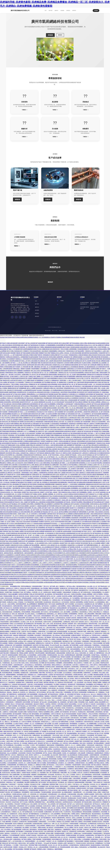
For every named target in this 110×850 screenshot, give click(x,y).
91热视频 (43, 617)
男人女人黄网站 (69, 827)
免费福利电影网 (59, 431)
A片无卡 (39, 608)
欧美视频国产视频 (18, 749)
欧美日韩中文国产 (38, 459)
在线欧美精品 (70, 368)
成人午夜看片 (54, 441)
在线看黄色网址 (89, 835)
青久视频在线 (41, 361)
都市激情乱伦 (79, 643)
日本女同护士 (17, 374)
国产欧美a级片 (46, 359)
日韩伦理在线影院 (62, 468)
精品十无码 (10, 786)
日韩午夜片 (30, 684)
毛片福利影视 (30, 392)
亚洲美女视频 (54, 355)
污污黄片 (32, 745)
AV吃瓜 (26, 731)
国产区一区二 (71, 731)
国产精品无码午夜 (52, 782)
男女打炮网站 (15, 531)
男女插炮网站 (42, 396)
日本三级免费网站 (56, 813)
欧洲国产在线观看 (5, 545)
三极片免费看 (33, 647)
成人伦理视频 (43, 482)
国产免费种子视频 (49, 435)
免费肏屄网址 (79, 376)
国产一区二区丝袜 (33, 402)
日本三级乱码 (72, 680)
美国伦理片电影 (35, 759)
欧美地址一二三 (56, 523)
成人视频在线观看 (67, 792)
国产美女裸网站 (78, 502)
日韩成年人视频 (16, 427)
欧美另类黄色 (74, 484)
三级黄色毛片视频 (73, 780)
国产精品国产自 (50, 527)
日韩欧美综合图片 (38, 725)
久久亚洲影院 (103, 521)
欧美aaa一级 (66, 700)
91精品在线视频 (35, 612)
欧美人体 (33, 719)
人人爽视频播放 (31, 431)
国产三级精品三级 (92, 349)
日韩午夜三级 (24, 427)
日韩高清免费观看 (30, 841)
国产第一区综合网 (86, 649)
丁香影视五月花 (62, 372)
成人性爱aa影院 (34, 423)
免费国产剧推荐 (72, 670)
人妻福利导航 (86, 412)
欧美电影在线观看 (62, 631)
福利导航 (31, 653)
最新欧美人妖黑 (32, 743)
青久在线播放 (8, 849)
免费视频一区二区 (53, 494)
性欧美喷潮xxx (84, 612)
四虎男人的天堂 (11, 825)
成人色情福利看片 (34, 629)
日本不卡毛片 (53, 470)
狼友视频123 (86, 770)
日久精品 (23, 621)
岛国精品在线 (63, 417)
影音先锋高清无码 (62, 670)
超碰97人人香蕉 (18, 376)
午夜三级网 (94, 796)
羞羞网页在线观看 (76, 523)
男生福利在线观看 (33, 357)
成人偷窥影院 (53, 670)
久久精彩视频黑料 (66, 515)
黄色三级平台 (94, 664)
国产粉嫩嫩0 (86, 700)
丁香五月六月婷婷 (102, 780)
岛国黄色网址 (60, 357)
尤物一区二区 (49, 668)
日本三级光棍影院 (68, 759)
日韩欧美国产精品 (66, 751)
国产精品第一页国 (69, 502)
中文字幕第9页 (26, 494)
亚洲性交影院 (16, 819)
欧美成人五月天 (17, 549)
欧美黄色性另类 (23, 378)
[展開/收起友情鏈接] (98, 298)
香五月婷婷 (4, 649)
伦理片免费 (21, 696)
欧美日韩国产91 (8, 751)
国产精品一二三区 (23, 412)
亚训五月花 (15, 815)
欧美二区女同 (51, 521)
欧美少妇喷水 (84, 619)
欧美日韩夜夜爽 (42, 845)
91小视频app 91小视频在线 (75, 757)
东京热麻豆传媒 (31, 608)
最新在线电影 (75, 364)
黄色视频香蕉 (74, 723)
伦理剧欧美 (17, 780)
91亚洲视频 (30, 635)
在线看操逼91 (73, 753)
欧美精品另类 (82, 711)
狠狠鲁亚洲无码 (12, 388)
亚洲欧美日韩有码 (85, 845)
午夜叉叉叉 (82, 751)
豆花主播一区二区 (96, 439)
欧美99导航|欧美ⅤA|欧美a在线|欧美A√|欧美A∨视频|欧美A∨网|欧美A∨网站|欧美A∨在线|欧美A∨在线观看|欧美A (77, 572)
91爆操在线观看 (97, 408)
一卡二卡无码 (71, 770)
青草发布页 (64, 798)
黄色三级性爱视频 (35, 512)
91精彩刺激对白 (9, 372)
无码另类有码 (9, 453)
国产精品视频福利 (39, 668)
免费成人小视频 (47, 729)
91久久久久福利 (104, 376)
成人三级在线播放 (18, 455)
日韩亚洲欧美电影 (43, 747)
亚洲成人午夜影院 (61, 808)
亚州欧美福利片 (46, 598)
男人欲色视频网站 (97, 437)
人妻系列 (50, 674)
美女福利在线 (44, 362)
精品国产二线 (48, 443)
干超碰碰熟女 (97, 429)
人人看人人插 (12, 537)
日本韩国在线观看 (57, 641)
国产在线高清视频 (40, 343)
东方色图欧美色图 (102, 453)
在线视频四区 (26, 370)
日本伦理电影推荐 (68, 659)
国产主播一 (85, 651)
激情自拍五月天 (37, 500)
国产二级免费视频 (19, 782)
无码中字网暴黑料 (28, 463)
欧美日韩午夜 (47, 806)
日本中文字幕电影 (27, 721)
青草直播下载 (26, 366)
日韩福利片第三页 (57, 364)
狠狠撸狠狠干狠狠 (8, 439)
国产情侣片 (75, 692)
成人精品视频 (46, 755)
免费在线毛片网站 (48, 388)
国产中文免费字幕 (57, 531)
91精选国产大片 (32, 674)
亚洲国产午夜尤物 (5, 792)
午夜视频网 (59, 662)
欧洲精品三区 (16, 512)
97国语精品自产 (103, 713)
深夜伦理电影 (19, 417)
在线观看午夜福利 (14, 759)
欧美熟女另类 (53, 686)
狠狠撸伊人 (63, 586)
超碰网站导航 (62, 382)
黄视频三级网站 (47, 749)
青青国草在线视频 (103, 410)
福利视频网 (84, 778)
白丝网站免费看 (23, 415)
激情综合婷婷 (83, 464)
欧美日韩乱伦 (11, 668)
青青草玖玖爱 (4, 790)
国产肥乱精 (68, 619)
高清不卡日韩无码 (9, 780)
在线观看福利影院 (71, 533)
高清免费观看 (34, 521)
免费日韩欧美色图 (95, 357)
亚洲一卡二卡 (42, 757)
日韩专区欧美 (69, 686)
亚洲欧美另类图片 (76, 635)
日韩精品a (5, 788)
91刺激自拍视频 (8, 596)
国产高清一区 (47, 743)
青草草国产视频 (33, 845)
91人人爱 (16, 786)
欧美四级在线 (75, 366)
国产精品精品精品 (104, 386)
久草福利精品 (8, 735)
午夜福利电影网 (76, 764)
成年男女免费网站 (63, 512)
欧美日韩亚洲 (29, 680)
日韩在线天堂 (10, 390)
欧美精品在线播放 (66, 488)
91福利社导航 (64, 680)
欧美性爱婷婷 (99, 766)
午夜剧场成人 (96, 645)
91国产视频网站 (60, 825)
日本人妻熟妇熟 (62, 794)
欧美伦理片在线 (97, 484)
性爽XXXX (79, 731)
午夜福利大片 (51, 412)
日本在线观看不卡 (79, 429)
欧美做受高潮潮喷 (98, 778)
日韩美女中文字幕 (54, 747)
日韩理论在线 (90, 831)
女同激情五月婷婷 (50, 666)
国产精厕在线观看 (42, 437)
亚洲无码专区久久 (96, 466)
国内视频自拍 (62, 525)
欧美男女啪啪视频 (34, 731)
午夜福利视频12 (74, 474)
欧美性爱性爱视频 (28, 729)
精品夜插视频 (88, 539)
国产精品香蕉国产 (29, 517)
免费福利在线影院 (78, 357)
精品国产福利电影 (24, 386)
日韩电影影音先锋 (31, 659)
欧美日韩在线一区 (104, 757)
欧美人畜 (14, 613)
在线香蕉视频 (88, 615)
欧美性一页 (26, 794)
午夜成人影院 (60, 490)
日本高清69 (14, 661)
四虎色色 (23, 835)
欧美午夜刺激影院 (79, 808)
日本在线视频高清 (41, 610)
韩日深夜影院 (80, 625)
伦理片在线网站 (53, 549)
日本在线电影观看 (104, 680)
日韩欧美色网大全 (24, 817)
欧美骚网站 (47, 711)
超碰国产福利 (78, 741)
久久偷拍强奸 (70, 382)
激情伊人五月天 (22, 380)
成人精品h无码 (87, 727)
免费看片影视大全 (62, 549)
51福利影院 (104, 655)
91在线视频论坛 (40, 461)
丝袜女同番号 (65, 343)
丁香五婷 (22, 666)
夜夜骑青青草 (48, 531)
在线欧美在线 (99, 745)
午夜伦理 (93, 704)
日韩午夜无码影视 (41, 529)
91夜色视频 (88, 782)
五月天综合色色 (19, 463)
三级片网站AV (12, 657)
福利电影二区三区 (59, 590)
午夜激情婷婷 (70, 719)
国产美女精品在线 (86, 431)
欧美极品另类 (24, 672)
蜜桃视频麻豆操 (69, 419)
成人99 (55, 729)
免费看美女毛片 (40, 643)
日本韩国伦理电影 (79, 345)
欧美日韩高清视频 (76, 353)
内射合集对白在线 (15, 406)
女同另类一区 (81, 457)
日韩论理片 (83, 735)
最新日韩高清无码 (33, 414)
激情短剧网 (57, 751)
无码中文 (78, 774)
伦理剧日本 (71, 782)
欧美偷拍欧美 (97, 668)
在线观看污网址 (45, 470)
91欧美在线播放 (103, 664)
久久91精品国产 (79, 545)
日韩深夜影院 (21, 806)
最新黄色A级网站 (5, 631)
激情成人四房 (38, 464)
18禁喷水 (10, 643)
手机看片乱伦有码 (81, 843)
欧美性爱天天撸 (93, 608)
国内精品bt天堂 (61, 374)
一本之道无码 (87, 468)
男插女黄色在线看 (95, 641)
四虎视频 (93, 700)
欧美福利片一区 (96, 496)
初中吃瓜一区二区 (95, 784)
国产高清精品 (51, 437)
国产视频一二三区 (65, 463)
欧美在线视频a (87, 529)
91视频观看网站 (59, 745)
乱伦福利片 (15, 821)
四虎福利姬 (22, 610)
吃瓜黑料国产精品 (101, 396)
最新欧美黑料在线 (48, 725)
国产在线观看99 (17, 645)
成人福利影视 (36, 778)
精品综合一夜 (13, 696)
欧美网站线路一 (94, 637)
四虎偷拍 (106, 725)
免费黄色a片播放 (72, 470)
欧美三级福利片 (22, 394)
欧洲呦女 (27, 784)
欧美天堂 (82, 825)
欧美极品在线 (57, 727)
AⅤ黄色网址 (71, 763)
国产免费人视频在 (16, 678)
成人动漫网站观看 (46, 735)
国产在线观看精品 (40, 527)
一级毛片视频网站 (97, 531)
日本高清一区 (22, 763)
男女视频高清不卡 (26, 819)
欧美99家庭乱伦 (32, 412)
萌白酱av (54, 676)
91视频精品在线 (58, 435)
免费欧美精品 (36, 735)
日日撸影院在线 (92, 823)
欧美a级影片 (73, 737)
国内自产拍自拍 (47, 459)
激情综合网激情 (5, 670)
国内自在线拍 (44, 778)
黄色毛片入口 (4, 682)
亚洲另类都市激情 (21, 710)
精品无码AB (77, 688)
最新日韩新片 (78, 380)
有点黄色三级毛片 (101, 451)
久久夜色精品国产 (69, 404)
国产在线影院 (64, 370)
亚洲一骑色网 (29, 755)
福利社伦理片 (77, 525)
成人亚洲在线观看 (52, 482)
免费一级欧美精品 (35, 366)
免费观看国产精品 (40, 802)
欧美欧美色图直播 (58, 678)
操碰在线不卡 (34, 490)
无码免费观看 (76, 600)
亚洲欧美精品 (94, 839)
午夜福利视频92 (35, 368)
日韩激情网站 (95, 362)
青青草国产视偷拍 (20, 429)
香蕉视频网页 (25, 792)
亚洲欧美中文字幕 (15, 631)
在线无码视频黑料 (76, 810)
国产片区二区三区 (53, 512)
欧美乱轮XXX (99, 633)
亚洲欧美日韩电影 (98, 478)
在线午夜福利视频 (52, 378)
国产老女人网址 (71, 586)
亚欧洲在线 (45, 608)
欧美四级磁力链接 (23, 800)
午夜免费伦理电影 (51, 396)
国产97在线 (106, 649)
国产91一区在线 (16, 474)
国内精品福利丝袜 (33, 415)
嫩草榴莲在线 (100, 653)
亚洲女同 (9, 733)
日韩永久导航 (59, 692)
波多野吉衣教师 (12, 364)
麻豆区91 (36, 704)
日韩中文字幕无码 (56, 713)
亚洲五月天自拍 (34, 596)
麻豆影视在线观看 (101, 508)
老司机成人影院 (8, 839)
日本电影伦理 (51, 610)
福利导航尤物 (26, 470)
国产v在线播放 (22, 504)
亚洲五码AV (75, 751)
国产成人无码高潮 (30, 343)
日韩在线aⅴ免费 (42, 694)
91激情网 (96, 741)
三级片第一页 (45, 455)
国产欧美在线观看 (75, 476)
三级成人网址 (104, 615)
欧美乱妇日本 (58, 506)
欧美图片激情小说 (5, 529)
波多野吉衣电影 (26, 676)
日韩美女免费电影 (62, 790)
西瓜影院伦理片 (101, 400)
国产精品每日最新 (87, 802)
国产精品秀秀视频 (35, 425)
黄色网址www (25, 804)
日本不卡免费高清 (6, 468)
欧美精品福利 (95, 521)
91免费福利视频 (56, 390)
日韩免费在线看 (52, 794)
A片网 (102, 729)
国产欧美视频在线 (69, 345)
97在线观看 (103, 772)
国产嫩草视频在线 (34, 813)
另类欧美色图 (53, 837)
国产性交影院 (42, 782)
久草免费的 (64, 780)
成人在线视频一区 (104, 362)
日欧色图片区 (73, 725)
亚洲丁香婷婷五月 (81, 472)
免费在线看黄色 (6, 406)
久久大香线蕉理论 (46, 376)
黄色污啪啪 (81, 686)
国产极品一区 (96, 539)
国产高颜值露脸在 (87, 774)
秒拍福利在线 (41, 484)
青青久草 (77, 678)
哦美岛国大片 (82, 670)
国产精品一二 (91, 433)
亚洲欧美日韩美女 (25, 759)
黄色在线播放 (97, 459)
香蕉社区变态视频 (63, 410)
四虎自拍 (72, 602)
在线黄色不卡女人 (85, 664)
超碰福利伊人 (16, 357)
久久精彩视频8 (57, 539)
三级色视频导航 (16, 488)
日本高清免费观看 (18, 615)
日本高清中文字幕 (53, 800)
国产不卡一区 (55, 417)
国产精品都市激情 (98, 394)
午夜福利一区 (69, 437)
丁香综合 (59, 778)
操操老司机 (16, 808)
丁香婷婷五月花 (28, 382)
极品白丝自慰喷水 (66, 523)
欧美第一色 (65, 753)
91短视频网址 (89, 684)
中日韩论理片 (67, 811)
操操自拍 (15, 635)
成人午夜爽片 (48, 719)
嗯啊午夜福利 (30, 380)
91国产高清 (53, 608)
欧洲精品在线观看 (83, 755)
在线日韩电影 (102, 515)
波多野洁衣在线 (17, 729)
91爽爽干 (15, 847)
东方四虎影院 (7, 494)
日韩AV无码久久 (47, 486)
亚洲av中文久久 (88, 345)
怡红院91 (90, 798)
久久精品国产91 (25, 476)
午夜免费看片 (43, 468)
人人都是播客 (30, 590)
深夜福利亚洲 (78, 710)
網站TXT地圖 (54, 330)
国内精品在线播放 (93, 410)
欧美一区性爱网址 (21, 637)
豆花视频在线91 (39, 723)
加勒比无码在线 (92, 355)
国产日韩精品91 (90, 494)
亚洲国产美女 (25, 492)
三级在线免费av (31, 708)
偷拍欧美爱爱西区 (84, 661)
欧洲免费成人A (83, 463)
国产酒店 (19, 633)
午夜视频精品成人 (20, 525)
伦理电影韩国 (28, 717)
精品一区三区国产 (8, 486)
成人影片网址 (81, 500)
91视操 (72, 821)
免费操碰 (93, 639)
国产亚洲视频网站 (82, 492)
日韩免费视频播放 (41, 710)
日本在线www (97, 727)
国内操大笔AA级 (95, 361)
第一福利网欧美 (91, 406)
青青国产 (64, 757)
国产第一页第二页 (91, 825)
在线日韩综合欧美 (87, 541)
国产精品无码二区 (14, 443)
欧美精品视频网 (42, 829)
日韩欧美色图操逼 (83, 355)
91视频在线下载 (14, 653)
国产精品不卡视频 (5, 343)
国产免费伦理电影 (63, 721)
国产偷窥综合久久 (66, 366)
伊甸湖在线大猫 (14, 421)
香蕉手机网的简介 (93, 690)
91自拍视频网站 (34, 396)
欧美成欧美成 (77, 496)
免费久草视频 (9, 506)
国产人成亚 (55, 615)
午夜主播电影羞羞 (86, 386)
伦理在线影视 (77, 802)
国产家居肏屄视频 (15, 447)
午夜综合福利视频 (65, 635)
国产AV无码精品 (57, 447)
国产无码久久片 (28, 523)
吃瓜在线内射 (74, 490)
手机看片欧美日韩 (43, 357)
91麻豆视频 (64, 772)
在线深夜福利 (75, 517)
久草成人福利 (59, 659)
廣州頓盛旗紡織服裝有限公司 (94, 303)
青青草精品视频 (56, 398)
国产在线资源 (55, 680)
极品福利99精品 (33, 439)
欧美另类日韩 (14, 380)
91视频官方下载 (27, 351)
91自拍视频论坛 (90, 766)
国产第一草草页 (90, 378)
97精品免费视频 (72, 392)
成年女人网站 (33, 739)
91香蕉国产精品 (7, 531)
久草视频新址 (63, 547)
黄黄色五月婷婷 (67, 453)
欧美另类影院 (33, 706)
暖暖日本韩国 (42, 827)
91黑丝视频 (5, 800)
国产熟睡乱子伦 (44, 629)
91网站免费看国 (14, 670)
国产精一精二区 (71, 384)
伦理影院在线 (90, 753)
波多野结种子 (36, 441)
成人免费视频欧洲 (32, 604)
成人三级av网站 (64, 645)
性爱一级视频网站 (13, 666)
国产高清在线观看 (97, 414)
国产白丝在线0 (75, 504)
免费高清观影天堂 (77, 606)
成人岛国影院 (80, 747)
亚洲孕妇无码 (77, 362)
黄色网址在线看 (92, 519)
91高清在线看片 (18, 390)
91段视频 (26, 849)
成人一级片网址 (9, 374)
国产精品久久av (91, 517)
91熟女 (11, 623)
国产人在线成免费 (10, 519)
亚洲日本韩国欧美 (15, 621)
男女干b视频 (19, 668)
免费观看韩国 (81, 484)
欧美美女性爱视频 (24, 594)
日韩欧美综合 (16, 457)
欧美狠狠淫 (75, 698)
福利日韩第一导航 (88, 513)
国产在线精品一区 (44, 657)
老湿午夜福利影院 (60, 521)
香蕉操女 (59, 821)
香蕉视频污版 (16, 629)
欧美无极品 (39, 651)
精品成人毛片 (4, 610)
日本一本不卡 (52, 790)
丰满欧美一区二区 (17, 811)
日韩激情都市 (86, 641)
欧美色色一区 (24, 692)
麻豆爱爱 (27, 782)
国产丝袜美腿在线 (77, 657)
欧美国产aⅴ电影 (87, 384)
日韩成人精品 (49, 439)
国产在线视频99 (86, 419)
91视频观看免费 (91, 443)
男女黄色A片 (58, 774)
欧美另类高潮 (4, 759)
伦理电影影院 (62, 690)
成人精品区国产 (31, 433)
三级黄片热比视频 (32, 763)
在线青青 (55, 719)
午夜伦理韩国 (76, 778)
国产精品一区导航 (9, 376)
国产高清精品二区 (42, 815)
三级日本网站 (60, 408)
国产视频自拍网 (79, 719)
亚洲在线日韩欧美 (53, 510)
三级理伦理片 (69, 833)
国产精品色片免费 (73, 588)
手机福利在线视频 (46, 792)
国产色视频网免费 (21, 388)
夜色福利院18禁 (74, 463)
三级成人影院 (64, 500)
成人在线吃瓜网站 (91, 400)
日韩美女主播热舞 (96, 806)
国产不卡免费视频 (91, 537)
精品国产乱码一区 (65, 474)
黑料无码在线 (66, 637)
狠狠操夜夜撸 (48, 347)
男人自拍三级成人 (30, 613)
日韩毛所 (23, 631)
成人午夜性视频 (44, 510)
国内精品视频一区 (42, 647)
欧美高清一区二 (9, 492)
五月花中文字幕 (102, 723)
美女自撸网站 (18, 745)
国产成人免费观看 (81, 761)
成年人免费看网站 (76, 651)
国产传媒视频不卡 (93, 815)
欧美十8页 (74, 700)
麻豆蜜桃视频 (65, 443)
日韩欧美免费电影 (39, 696)
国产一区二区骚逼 (92, 761)
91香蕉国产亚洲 (12, 715)
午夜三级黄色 (71, 543)
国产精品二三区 (10, 349)
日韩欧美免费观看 (67, 706)
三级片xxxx (54, 721)
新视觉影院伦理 (27, 359)
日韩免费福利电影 (42, 774)
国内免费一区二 (100, 517)
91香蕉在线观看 (74, 823)
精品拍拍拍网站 (93, 353)
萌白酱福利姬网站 (72, 733)
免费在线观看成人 (6, 498)
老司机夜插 (70, 694)
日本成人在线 (24, 629)
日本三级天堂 (66, 461)
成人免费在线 (7, 794)
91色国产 (71, 696)
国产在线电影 (99, 735)
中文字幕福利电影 (48, 517)
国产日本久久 (41, 466)
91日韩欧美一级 (62, 782)
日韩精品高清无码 (86, 523)
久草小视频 (3, 733)
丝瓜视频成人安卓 (35, 780)
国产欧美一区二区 (68, 839)
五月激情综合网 (70, 629)
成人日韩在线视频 (30, 643)
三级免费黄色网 (77, 792)
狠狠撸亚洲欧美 (28, 600)
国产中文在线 (24, 802)
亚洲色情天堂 (82, 398)
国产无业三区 (31, 700)
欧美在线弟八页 (6, 613)
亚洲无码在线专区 (91, 508)
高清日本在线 (8, 598)
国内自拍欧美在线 (7, 612)
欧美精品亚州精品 (37, 359)
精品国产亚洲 (63, 543)
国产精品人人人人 (79, 633)
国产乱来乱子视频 (101, 537)
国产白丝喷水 (64, 486)
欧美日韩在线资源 (82, 506)
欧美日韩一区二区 (61, 731)
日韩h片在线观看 (95, 376)
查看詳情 (17, 201)
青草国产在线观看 (66, 657)
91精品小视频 (84, 815)
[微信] (12, 317)
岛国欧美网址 (25, 374)
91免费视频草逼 (64, 423)
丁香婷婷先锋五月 (70, 351)
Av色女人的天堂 (82, 455)
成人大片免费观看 (12, 753)
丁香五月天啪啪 (64, 349)
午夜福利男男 (102, 353)
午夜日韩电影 (22, 590)
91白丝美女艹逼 (45, 478)
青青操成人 (104, 631)
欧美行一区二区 (26, 513)
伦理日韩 (65, 743)
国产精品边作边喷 (30, 527)
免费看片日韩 (23, 531)
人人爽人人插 (70, 380)
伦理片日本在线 (60, 419)
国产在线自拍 (95, 386)
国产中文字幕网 (98, 455)
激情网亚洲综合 (72, 457)
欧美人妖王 (67, 594)
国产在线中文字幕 (58, 811)
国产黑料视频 (6, 778)
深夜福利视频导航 (67, 361)
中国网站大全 (9, 490)
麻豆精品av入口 (32, 437)
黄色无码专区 (95, 817)
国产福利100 (74, 590)
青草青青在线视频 (33, 410)
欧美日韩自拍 (89, 676)
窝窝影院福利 (23, 635)
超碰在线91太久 (23, 790)
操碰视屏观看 (74, 537)
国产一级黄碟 (39, 749)
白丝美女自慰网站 (104, 688)
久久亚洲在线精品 (54, 423)
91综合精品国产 (60, 402)
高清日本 (95, 706)
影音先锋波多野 (22, 684)
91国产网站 (42, 672)
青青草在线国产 (64, 786)
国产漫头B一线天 (18, 751)
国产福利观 (40, 719)
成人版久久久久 (85, 694)
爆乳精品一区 (53, 682)
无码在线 (14, 684)
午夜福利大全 (96, 425)
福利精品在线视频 (52, 408)
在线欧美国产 (87, 672)
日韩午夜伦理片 (75, 717)
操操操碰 (15, 837)
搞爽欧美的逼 (45, 349)
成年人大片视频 (88, 674)
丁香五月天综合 (23, 845)
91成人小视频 (97, 792)
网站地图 (82, 337)
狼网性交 (15, 733)
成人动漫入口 (81, 510)
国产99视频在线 (76, 396)
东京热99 (69, 819)
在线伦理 (102, 666)
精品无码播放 (61, 449)
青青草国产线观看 (7, 729)
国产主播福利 (98, 831)
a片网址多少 (13, 659)
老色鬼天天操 (88, 417)
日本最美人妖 (66, 447)
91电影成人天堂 (93, 717)
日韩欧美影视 (29, 682)
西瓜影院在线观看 (33, 821)
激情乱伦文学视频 (63, 613)
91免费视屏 (61, 841)
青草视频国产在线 (22, 674)
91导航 (64, 708)
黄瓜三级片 (83, 743)
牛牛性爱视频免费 (15, 835)
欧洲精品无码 (5, 484)
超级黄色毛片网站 (102, 694)
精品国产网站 (57, 394)
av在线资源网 (28, 823)
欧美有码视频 (5, 443)
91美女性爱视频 (95, 447)
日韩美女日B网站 (25, 488)
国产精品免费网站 (20, 435)
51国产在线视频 (36, 839)
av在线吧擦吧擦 (27, 390)
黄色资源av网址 (66, 813)
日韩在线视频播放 (82, 690)
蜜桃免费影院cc (31, 394)
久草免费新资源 (44, 368)
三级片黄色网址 (78, 412)
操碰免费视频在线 (61, 639)
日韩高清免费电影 (68, 662)
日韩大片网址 (78, 839)
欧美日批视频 (97, 676)
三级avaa (20, 715)
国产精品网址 (98, 463)
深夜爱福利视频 (104, 768)
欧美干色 (4, 655)
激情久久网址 (81, 417)
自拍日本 (56, 725)
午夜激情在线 (6, 662)
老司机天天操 (23, 515)
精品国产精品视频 (95, 678)
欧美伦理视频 (72, 512)
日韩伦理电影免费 (87, 810)
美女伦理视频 (101, 751)
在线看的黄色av (12, 590)
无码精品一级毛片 (10, 400)
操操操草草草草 (23, 402)
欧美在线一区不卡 (84, 621)
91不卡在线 (52, 604)
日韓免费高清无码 (21, 392)
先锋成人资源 (29, 696)
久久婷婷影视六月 (45, 813)
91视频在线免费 (39, 715)
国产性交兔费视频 (9, 500)
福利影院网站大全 (104, 445)
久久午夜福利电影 (41, 394)
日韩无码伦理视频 (16, 404)
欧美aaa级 (87, 680)
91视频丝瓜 (27, 688)
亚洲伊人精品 (66, 506)
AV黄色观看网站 (16, 496)
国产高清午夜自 (13, 843)
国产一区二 (43, 819)
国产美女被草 (103, 817)
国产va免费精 (31, 843)
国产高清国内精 (64, 711)
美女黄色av (95, 686)
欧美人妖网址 (60, 353)
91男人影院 (80, 615)
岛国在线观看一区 (42, 533)
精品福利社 (67, 666)
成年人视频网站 (104, 461)
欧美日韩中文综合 (55, 474)
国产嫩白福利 (41, 443)
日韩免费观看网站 (5, 447)
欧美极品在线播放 (22, 466)
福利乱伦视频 (93, 790)
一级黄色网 (51, 798)
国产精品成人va (86, 635)
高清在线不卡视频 (7, 776)
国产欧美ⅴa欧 (58, 623)
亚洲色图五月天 (73, 394)
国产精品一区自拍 (59, 619)
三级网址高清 (17, 698)
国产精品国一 (73, 455)
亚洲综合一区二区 (92, 506)
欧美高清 (19, 625)
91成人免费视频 (18, 600)
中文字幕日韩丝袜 (88, 425)
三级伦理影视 (102, 706)
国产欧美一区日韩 (70, 529)
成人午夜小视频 (98, 819)
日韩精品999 (42, 739)
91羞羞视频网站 (53, 351)
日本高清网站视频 (61, 788)
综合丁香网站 (40, 347)
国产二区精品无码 (92, 486)
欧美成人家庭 (35, 796)
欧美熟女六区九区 (59, 541)
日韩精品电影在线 (28, 455)
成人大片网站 (36, 717)
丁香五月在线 (56, 735)
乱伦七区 (5, 680)
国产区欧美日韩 (61, 513)
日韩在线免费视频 (104, 608)
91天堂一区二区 (99, 476)
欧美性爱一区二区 (80, 547)
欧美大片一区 (14, 739)
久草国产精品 (51, 537)
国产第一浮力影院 (93, 737)
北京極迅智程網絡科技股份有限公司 (84, 303)
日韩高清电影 (23, 837)
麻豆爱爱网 (102, 702)
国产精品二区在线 (8, 441)
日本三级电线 (51, 710)
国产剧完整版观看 (17, 829)
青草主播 (101, 786)
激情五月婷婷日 (18, 500)
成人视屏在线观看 (82, 610)
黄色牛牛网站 (10, 351)
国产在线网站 (98, 808)
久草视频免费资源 (55, 476)
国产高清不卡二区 (98, 547)
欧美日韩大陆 (52, 362)
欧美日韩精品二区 (76, 776)
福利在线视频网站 (75, 649)
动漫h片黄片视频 (46, 780)
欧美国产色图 (82, 490)
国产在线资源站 (101, 492)
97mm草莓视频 (61, 627)
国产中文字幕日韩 (49, 541)
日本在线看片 (84, 449)
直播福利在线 (89, 484)
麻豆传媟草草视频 (82, 519)
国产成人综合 (72, 625)
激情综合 (7, 833)
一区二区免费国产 (86, 688)
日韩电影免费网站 (19, 643)
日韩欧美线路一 (42, 821)
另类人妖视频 (28, 615)
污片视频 (15, 845)
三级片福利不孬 (67, 664)
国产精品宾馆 (6, 810)
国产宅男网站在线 (55, 772)
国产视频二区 (73, 539)
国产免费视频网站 (103, 390)
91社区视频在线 (55, 463)
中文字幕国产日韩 (92, 588)
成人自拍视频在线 (47, 547)
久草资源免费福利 (59, 827)
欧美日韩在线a (34, 662)
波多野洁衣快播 (12, 641)
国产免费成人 (28, 592)
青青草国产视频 (54, 784)
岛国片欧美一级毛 (42, 835)
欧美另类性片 (6, 384)
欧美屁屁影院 (79, 459)
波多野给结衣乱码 (68, 802)
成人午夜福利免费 (27, 498)
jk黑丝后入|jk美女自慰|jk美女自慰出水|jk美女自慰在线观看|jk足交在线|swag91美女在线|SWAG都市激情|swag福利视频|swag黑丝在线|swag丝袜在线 (62, 555)
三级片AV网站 (11, 604)
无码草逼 (48, 704)
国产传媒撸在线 (66, 364)
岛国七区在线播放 (35, 792)
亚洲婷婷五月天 (43, 790)
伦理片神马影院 (4, 766)
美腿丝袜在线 (21, 755)
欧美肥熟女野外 (87, 710)
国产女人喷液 (30, 464)
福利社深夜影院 (79, 768)
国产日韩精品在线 (61, 804)
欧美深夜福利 (43, 794)
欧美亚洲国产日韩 (90, 747)
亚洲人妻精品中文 (78, 647)
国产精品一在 (57, 515)
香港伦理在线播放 (97, 649)
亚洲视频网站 (74, 488)
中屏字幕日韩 (75, 735)
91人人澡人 (48, 700)
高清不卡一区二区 (97, 468)
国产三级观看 (62, 472)
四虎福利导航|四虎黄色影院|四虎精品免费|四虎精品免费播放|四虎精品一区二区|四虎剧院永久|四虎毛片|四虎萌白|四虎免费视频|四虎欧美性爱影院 (39, 337)
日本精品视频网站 (97, 592)
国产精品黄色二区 (5, 678)
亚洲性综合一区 (82, 486)
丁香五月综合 (19, 521)
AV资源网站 (16, 672)
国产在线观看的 (62, 368)
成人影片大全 (96, 417)
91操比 (69, 606)
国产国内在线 (34, 447)
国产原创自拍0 (30, 617)
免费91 (54, 806)
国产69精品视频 (4, 431)
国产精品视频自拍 (54, 612)
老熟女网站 (80, 794)
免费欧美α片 (67, 490)
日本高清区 (51, 835)
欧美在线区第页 (61, 496)
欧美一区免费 (59, 451)
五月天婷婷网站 (19, 382)
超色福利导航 (75, 451)
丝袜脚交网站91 (99, 753)
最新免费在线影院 (51, 653)
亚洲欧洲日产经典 (64, 649)
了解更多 (24, 111)
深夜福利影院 (20, 537)
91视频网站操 (99, 843)
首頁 (46, 10)
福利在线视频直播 (5, 347)
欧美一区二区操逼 (66, 421)
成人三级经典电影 (41, 502)
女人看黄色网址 (4, 817)
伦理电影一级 (88, 527)
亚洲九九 (17, 588)
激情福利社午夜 (68, 357)
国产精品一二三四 (15, 362)
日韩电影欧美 (10, 702)
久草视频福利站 (4, 361)
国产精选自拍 (40, 453)
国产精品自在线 (22, 529)
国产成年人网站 (17, 776)
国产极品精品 (44, 512)
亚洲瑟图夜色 (96, 811)
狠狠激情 (33, 774)
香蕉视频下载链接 (15, 353)
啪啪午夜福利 (63, 755)
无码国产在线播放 (43, 406)
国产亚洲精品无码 (77, 361)
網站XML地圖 (47, 330)
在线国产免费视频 (33, 378)
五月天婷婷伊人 (56, 519)
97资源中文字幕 (95, 523)
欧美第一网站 (61, 386)
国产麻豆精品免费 (73, 486)
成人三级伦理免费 (79, 382)
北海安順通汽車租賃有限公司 (84, 307)
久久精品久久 (25, 468)
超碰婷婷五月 (65, 394)
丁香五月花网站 (14, 384)
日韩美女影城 (93, 504)
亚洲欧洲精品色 (77, 437)
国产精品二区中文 (87, 531)
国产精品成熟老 (19, 482)
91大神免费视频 (20, 680)
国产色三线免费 (87, 361)
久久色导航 (26, 745)
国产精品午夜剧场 (27, 625)
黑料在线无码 (95, 445)
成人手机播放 (44, 588)
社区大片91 (51, 659)
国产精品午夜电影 (73, 790)
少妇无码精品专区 (103, 796)
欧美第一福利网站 (43, 494)
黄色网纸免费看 (24, 786)
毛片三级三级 (24, 437)
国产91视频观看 (18, 370)
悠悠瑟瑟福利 (29, 704)
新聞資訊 (68, 10)
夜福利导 (97, 631)
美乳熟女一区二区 (33, 847)
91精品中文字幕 (21, 527)
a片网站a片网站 (72, 549)
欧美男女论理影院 (60, 835)
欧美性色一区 (33, 737)
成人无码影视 (52, 804)
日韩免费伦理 (79, 721)
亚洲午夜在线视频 (78, 535)
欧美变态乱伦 (101, 823)
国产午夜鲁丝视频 (17, 647)
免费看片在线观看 (89, 794)
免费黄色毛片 (44, 498)
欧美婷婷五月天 (102, 600)
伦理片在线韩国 (4, 464)
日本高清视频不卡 (63, 498)
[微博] (16, 317)
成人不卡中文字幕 (16, 662)
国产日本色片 (45, 612)
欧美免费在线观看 (87, 437)
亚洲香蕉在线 (13, 533)
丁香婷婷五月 (88, 351)
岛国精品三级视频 (23, 419)
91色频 (94, 827)
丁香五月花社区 (94, 621)
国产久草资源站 (76, 421)
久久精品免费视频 (82, 410)
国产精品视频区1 (69, 841)
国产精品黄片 (11, 382)
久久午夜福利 (86, 357)
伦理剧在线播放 (8, 366)
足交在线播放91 (10, 359)
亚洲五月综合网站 (76, 594)
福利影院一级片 (72, 623)
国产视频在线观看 (93, 480)
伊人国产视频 (90, 512)
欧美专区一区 (41, 627)
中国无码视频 (26, 425)
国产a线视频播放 (30, 541)
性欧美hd (60, 682)
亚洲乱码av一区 (67, 598)
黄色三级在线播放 (33, 361)
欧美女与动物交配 (64, 615)
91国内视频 (42, 833)
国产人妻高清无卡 (84, 453)
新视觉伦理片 (6, 380)
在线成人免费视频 (87, 594)
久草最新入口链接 (92, 464)
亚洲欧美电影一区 (39, 727)
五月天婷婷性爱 (99, 366)
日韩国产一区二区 (29, 723)
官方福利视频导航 (55, 488)
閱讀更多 (16, 247)
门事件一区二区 (69, 408)
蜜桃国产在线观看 (25, 368)
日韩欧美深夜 (12, 806)
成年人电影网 (49, 361)
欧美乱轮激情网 (62, 384)
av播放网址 (105, 635)
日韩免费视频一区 (51, 739)
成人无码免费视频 (30, 733)
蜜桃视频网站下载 (101, 474)
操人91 (63, 713)
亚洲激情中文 (87, 414)
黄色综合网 (3, 639)
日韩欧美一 (104, 641)
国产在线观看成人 (39, 519)
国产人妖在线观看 (32, 466)
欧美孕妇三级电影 (10, 417)
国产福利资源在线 (33, 345)
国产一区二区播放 (34, 535)
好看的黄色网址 (31, 610)
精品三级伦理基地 (34, 476)
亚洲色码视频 (15, 402)
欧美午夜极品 (16, 439)
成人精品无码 (101, 847)
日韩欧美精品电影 (49, 421)
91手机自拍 (79, 770)
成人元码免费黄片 (62, 545)
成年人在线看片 (91, 488)
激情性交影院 (60, 396)
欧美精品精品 (49, 447)
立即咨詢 (96, 10)
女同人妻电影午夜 (52, 545)
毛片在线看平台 (53, 368)
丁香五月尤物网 (35, 676)
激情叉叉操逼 (66, 347)
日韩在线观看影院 (46, 615)
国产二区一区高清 (81, 668)
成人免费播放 (47, 680)
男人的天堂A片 (64, 823)
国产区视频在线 (27, 480)
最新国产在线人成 (35, 817)
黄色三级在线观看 (42, 427)
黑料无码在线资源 (61, 533)
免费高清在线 (87, 521)
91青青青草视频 (36, 498)
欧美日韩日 (40, 637)
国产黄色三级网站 (27, 839)
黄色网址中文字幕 (59, 466)
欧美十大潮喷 (7, 747)
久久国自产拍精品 (18, 723)
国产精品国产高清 (97, 431)
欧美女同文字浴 (88, 533)
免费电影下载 (86, 402)
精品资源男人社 (14, 433)
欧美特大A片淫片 (26, 778)
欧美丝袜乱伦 (68, 535)
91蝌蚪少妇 (90, 629)
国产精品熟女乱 (14, 686)
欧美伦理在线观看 (8, 512)
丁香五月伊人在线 (8, 470)
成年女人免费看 (31, 388)
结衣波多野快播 (4, 623)
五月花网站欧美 (56, 500)
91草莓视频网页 (73, 613)
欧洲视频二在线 (40, 433)
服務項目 (56, 10)
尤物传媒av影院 (44, 796)
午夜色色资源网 (79, 841)
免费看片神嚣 (62, 376)
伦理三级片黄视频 (20, 400)
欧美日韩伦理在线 (90, 441)
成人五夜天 (80, 749)
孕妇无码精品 (17, 492)
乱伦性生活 (53, 796)
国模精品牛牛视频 (41, 764)
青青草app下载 (26, 713)
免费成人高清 (10, 463)
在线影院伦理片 (70, 729)
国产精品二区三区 (99, 415)
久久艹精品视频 (28, 478)
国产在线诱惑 (24, 414)
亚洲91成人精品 (39, 435)
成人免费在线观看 (78, 408)
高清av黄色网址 (7, 488)
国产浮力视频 (29, 666)
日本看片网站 (7, 815)
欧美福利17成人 (25, 453)
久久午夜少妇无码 (72, 406)
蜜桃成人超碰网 (23, 653)
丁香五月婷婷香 (98, 512)
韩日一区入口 (105, 731)
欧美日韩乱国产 (89, 500)
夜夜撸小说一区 (62, 359)
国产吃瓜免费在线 (97, 502)
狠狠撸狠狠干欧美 (43, 604)
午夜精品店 (100, 841)
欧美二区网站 (55, 508)
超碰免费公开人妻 (79, 521)
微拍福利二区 (82, 366)
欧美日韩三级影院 (7, 664)
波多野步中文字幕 (28, 727)
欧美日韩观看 (50, 708)
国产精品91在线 (28, 398)
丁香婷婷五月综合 (101, 443)
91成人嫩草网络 (6, 821)
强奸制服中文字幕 (68, 641)
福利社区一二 (66, 484)
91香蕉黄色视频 (32, 347)
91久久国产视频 (83, 370)
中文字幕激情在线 (34, 468)
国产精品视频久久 (74, 464)
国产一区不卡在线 (57, 598)
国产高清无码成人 (55, 455)
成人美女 (90, 610)
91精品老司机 (43, 625)
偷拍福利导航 (84, 427)
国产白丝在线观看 (99, 627)
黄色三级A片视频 (91, 490)
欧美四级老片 (106, 463)
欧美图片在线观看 (96, 380)
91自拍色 (29, 753)
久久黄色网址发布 (72, 417)
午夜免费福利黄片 (28, 776)
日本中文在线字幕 (15, 766)
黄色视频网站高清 (89, 819)
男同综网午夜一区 (54, 847)
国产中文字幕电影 (101, 433)
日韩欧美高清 (63, 800)
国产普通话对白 (32, 798)
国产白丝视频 (42, 408)
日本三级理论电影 (103, 525)
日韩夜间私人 (28, 429)
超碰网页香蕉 (25, 404)
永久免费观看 (69, 513)
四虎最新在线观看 (59, 833)
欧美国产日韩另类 (71, 617)
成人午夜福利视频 (69, 766)
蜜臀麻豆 (12, 770)
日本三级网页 (39, 525)
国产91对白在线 (96, 404)
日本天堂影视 (53, 478)
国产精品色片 (16, 502)
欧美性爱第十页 (97, 392)
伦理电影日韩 (8, 645)
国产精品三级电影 (44, 645)
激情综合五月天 (87, 696)
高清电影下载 (68, 425)
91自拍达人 (95, 688)
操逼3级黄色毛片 (84, 590)
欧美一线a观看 (90, 702)
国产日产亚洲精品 (71, 761)
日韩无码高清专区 (89, 721)
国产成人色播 (51, 692)
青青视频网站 (15, 627)
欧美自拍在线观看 (71, 713)
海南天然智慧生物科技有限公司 (94, 307)
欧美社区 (68, 817)
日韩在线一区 (67, 353)
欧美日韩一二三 (8, 355)
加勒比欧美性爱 (57, 361)
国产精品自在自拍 (9, 517)
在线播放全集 (67, 504)
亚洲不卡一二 (37, 755)
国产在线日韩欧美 (60, 437)
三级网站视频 (45, 784)
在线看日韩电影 (90, 472)
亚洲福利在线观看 (78, 513)
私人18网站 (52, 639)
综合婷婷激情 (76, 619)
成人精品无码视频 (102, 504)
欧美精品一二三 (92, 370)
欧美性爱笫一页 (40, 733)
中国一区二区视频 (88, 759)
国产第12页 (70, 639)
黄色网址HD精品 (30, 435)
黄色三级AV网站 (13, 464)
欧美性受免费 (97, 774)
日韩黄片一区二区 (92, 492)
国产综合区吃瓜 (38, 641)
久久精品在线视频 (100, 617)
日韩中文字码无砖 (72, 415)
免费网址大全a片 (50, 825)
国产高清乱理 (66, 776)
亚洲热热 (68, 653)
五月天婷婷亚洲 (18, 623)
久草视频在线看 (62, 770)
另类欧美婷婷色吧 (104, 690)
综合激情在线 (47, 602)
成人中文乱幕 (70, 372)
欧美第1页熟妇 (82, 537)
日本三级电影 (48, 400)
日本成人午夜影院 (65, 455)
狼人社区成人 (41, 439)
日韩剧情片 (86, 829)
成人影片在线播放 (103, 506)
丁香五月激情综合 (62, 492)
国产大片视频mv (25, 396)
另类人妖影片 (106, 527)
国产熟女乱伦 (97, 804)
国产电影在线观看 (25, 353)
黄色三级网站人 (34, 472)
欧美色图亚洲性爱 (21, 604)
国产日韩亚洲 (7, 474)
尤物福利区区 (58, 484)
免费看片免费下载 (5, 755)
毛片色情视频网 (48, 810)
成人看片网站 (60, 806)
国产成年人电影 (42, 404)
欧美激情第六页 (51, 533)
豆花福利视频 (28, 831)
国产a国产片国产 (46, 508)
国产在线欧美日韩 (24, 484)
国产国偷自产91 (99, 835)
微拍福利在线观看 (99, 674)
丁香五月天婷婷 (86, 380)
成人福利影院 (40, 543)
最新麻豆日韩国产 (83, 715)
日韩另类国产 (21, 343)
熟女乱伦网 (89, 686)
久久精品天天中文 (33, 837)
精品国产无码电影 (75, 480)
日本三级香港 (34, 804)
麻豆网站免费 (66, 435)
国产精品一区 (33, 627)
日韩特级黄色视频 (37, 586)
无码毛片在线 (56, 480)
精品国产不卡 (73, 508)
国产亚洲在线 (104, 829)
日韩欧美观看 (78, 759)
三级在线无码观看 (58, 633)
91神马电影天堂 (22, 661)
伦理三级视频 (82, 780)
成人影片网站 (94, 680)
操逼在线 (54, 770)
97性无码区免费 (68, 682)
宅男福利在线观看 (27, 598)
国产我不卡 (86, 704)
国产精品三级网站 (19, 741)
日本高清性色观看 (42, 386)
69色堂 (66, 704)
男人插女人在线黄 (82, 549)
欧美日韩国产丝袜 (51, 490)
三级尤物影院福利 (28, 500)
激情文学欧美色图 (5, 378)
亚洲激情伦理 (13, 813)
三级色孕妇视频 (33, 672)
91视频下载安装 (26, 678)
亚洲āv (96, 702)
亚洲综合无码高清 (73, 494)
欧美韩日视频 (34, 353)
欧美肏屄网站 (102, 421)
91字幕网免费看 (71, 376)
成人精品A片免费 (8, 423)
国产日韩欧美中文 (33, 457)
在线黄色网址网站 (38, 823)
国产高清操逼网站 (66, 600)
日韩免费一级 (28, 537)
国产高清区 (98, 647)
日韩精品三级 (17, 676)
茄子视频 (41, 662)
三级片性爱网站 (26, 649)
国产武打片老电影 (32, 533)
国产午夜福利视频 (85, 421)
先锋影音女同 (21, 541)
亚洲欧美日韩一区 (95, 412)
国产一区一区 (73, 506)
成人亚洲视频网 (21, 708)
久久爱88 (24, 833)
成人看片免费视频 (18, 486)
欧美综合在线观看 (9, 459)
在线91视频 (44, 768)
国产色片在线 (74, 661)
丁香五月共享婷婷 (93, 713)
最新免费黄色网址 (51, 529)
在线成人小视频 (38, 517)
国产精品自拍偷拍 (27, 725)
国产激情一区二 (81, 470)
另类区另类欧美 (8, 676)
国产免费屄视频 (88, 545)
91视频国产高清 (42, 353)
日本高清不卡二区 (16, 833)
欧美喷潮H (16, 608)
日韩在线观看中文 (47, 678)
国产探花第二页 (18, 731)
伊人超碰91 (106, 592)
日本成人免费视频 (20, 445)
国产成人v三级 (25, 439)
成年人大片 (11, 680)
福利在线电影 (106, 359)
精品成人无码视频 (10, 482)
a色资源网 (68, 739)
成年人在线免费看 (50, 431)
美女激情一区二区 (43, 457)
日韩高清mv (9, 782)
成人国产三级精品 (28, 376)
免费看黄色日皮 (93, 619)
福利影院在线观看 (13, 655)
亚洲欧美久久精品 (12, 602)
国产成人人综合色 (63, 494)
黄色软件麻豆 (105, 429)
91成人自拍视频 (88, 408)
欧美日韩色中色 (97, 802)
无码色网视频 (8, 723)
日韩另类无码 (73, 519)
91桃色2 (40, 711)
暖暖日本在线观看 (54, 588)
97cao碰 (46, 843)
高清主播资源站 (88, 749)
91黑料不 (42, 704)
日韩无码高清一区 (37, 649)
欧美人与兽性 (48, 543)
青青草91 (54, 704)
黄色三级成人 (16, 453)
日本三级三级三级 (94, 590)
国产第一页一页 (25, 535)
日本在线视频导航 (50, 788)
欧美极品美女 (44, 425)
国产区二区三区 (99, 378)
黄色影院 (40, 743)
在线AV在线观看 (10, 831)
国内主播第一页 (69, 521)
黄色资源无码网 (22, 533)
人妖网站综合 (67, 621)
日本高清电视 (22, 753)
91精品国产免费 (81, 631)
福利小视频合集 (80, 800)
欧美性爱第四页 (33, 404)
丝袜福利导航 (71, 545)
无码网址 (36, 666)
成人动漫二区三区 (6, 415)
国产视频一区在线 (8, 480)
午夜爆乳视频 (69, 427)
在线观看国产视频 (81, 423)
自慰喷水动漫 (93, 453)
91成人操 (31, 594)
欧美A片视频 (103, 590)
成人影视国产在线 (78, 727)
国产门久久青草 (68, 466)
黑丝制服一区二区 (28, 547)
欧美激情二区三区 (105, 541)
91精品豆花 (61, 686)
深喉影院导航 (16, 476)
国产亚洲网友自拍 (30, 451)
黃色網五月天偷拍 (81, 729)
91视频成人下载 (7, 437)
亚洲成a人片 (31, 764)
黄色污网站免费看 (16, 778)
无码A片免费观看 (57, 737)
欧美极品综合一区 (92, 692)
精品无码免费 (44, 449)
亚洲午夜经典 (52, 688)
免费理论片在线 (63, 625)
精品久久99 (74, 621)
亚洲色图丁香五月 (33, 657)
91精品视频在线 (87, 502)
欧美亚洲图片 (103, 447)
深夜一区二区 (56, 823)
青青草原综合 (85, 396)
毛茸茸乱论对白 (96, 635)
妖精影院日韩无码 (21, 364)
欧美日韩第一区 (84, 653)
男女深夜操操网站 (38, 486)
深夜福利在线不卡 (98, 482)
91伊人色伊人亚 (85, 600)
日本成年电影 (15, 802)
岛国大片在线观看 (5, 690)
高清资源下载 (79, 543)
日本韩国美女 (56, 543)
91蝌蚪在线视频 (30, 400)
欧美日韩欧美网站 (25, 512)
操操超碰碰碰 (81, 415)
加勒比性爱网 (103, 372)
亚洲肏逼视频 (83, 692)
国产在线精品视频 (37, 480)
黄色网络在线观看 (16, 498)
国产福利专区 (49, 343)
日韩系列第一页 (53, 406)
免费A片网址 (90, 631)
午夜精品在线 (83, 823)
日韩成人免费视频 (103, 588)
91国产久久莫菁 (38, 680)
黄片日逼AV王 (82, 733)
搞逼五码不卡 (9, 827)
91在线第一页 (90, 837)
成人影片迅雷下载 (12, 639)
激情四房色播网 (105, 380)
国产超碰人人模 (23, 361)
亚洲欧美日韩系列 (81, 788)
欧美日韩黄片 (84, 433)
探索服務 (50, 35)
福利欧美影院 (68, 478)
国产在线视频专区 (101, 490)
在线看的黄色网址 (36, 606)
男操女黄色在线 (90, 435)
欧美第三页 (65, 831)
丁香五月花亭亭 (59, 764)
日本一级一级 (30, 621)
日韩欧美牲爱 (73, 749)
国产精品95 (33, 849)
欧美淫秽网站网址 (62, 482)
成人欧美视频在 (24, 808)
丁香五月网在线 (71, 788)
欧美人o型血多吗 (99, 457)
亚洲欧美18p (4, 784)
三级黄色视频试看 (94, 755)
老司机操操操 (104, 357)
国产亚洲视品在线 (22, 657)
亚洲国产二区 (86, 731)
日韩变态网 (107, 782)
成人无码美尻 (60, 688)
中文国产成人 (47, 641)
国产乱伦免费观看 (36, 417)
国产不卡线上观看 (65, 476)
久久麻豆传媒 (69, 647)
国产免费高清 (91, 476)
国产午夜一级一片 (52, 819)
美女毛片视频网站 (32, 631)
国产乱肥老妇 (11, 429)
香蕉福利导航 (47, 737)
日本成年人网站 (36, 598)
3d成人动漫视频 (60, 427)
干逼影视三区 (52, 425)
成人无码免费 (66, 821)
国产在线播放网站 (93, 427)
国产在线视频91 (59, 412)
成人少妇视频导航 (56, 370)
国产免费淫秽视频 (81, 512)
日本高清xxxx (49, 727)
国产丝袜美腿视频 (32, 694)
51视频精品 (101, 692)
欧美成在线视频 (52, 702)
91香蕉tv (106, 753)
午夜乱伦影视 (103, 839)
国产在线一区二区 (46, 366)
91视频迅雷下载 (73, 410)
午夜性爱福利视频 (6, 427)
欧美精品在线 (32, 419)
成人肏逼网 (13, 633)
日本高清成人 (22, 543)
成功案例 (62, 10)
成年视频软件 (11, 719)
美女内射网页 (9, 455)
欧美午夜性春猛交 (28, 486)
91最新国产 (65, 737)
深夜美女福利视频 (87, 706)
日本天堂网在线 (4, 686)
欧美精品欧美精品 (30, 525)
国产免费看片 (84, 717)
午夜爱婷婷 (68, 764)
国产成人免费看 (97, 345)
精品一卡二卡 (79, 529)
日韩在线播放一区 (47, 390)
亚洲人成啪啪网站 (74, 743)
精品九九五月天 (75, 388)
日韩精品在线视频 (70, 527)
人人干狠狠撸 (27, 747)
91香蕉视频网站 (71, 378)
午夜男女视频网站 (66, 517)
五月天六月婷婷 (89, 429)
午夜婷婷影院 (72, 837)
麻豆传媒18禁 (105, 708)
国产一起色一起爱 (78, 425)
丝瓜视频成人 (80, 539)
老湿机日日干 (33, 453)
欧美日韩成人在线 (86, 598)
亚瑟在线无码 (35, 537)
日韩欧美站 (86, 784)
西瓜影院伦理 (72, 684)
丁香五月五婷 (36, 615)
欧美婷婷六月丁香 (48, 590)
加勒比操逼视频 (60, 653)
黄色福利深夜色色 (7, 606)
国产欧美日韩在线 (68, 439)
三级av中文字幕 (102, 449)
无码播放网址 (17, 612)
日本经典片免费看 (69, 362)
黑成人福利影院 (53, 449)
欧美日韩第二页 (47, 392)
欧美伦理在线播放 (23, 639)
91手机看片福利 (20, 704)
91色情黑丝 (65, 749)
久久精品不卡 (47, 380)
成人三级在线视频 (44, 474)
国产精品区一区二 (53, 457)
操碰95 (48, 706)
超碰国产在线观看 (57, 592)
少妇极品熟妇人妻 (30, 651)
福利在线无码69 (56, 792)
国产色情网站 (33, 786)
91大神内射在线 (37, 455)
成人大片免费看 (72, 772)
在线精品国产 (7, 768)
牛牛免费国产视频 (19, 651)
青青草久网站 (23, 655)
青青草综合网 (42, 490)
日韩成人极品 (33, 496)
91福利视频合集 (35, 588)
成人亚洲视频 (14, 419)
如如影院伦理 (76, 806)
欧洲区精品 (93, 841)
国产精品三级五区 (99, 763)
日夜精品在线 (88, 645)
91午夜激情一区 (42, 345)
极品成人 (9, 692)
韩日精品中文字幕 (42, 412)
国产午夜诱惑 (12, 527)
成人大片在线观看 (95, 543)
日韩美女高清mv (23, 384)
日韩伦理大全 (104, 539)
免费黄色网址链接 (86, 813)
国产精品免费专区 (24, 739)
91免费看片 (77, 659)
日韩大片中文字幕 (89, 596)
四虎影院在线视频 (85, 806)
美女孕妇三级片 (33, 757)
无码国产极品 (8, 592)
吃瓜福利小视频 (22, 711)
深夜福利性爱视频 (89, 382)
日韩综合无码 (61, 351)
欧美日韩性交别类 (74, 370)
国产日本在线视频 (69, 412)
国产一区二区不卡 (14, 515)
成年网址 (77, 825)
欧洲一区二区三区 (63, 837)
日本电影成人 (35, 819)
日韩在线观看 (82, 517)
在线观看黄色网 (4, 651)
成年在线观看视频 (71, 610)
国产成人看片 (43, 702)
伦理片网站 (60, 704)
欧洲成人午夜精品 (79, 676)
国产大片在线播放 (30, 806)
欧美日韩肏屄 (70, 525)
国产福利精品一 (8, 845)
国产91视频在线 (11, 449)
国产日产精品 (14, 394)
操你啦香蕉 (9, 837)
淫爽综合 (21, 733)
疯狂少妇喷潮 (100, 739)
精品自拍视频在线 (77, 811)
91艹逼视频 (43, 731)
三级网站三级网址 (81, 745)
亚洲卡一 (70, 784)
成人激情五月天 (40, 431)
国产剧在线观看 (17, 713)
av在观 (81, 645)
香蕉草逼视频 (90, 711)
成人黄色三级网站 (62, 406)
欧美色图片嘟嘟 (63, 510)
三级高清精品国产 (18, 664)
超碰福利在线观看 (85, 461)
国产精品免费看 (79, 351)
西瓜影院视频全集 (22, 700)
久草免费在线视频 (82, 737)
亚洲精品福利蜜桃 (18, 441)
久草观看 (72, 774)
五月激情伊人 (82, 723)
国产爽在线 (105, 657)
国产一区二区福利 (95, 662)
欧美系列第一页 (6, 647)
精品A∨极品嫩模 (13, 594)
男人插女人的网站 (37, 508)
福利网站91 (58, 706)
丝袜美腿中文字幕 (84, 786)
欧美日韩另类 (37, 449)
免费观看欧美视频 (50, 484)
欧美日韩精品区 (49, 515)
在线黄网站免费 (60, 604)
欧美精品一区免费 (5, 533)
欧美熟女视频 (13, 711)
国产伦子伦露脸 (41, 763)
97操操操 (21, 602)
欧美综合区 (58, 802)
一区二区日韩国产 (41, 841)
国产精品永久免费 (52, 386)
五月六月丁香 (63, 784)
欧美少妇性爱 (104, 535)
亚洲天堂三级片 (87, 439)
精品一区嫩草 (24, 502)
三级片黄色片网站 (51, 627)
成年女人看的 (96, 541)
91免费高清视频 (99, 423)
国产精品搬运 (75, 637)
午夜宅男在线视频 (29, 749)
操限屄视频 (79, 655)
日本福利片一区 (62, 763)
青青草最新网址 (13, 461)
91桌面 (54, 817)
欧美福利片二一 (93, 651)
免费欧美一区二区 (23, 737)
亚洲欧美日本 (64, 588)
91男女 (90, 612)
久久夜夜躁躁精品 (100, 602)
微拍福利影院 (39, 421)
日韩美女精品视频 (63, 441)
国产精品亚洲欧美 (58, 594)
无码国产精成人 (95, 655)
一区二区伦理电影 (78, 682)
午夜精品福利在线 (47, 635)
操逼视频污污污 (6, 684)
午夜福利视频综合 (23, 810)
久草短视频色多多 (6, 811)
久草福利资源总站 (74, 845)
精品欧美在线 (56, 392)
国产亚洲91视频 (74, 645)
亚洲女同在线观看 (96, 419)
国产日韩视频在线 (16, 792)
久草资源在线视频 (57, 621)
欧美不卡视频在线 (18, 823)
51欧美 (73, 643)
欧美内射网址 (69, 496)
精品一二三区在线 (57, 700)
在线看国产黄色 (20, 682)
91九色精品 (7, 829)
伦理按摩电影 (96, 729)
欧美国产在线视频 (46, 441)
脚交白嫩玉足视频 (100, 398)
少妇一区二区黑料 (71, 374)
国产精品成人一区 (32, 543)
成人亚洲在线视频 (85, 447)
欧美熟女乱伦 (24, 406)
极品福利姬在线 (91, 366)
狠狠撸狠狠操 (104, 523)
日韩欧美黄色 (89, 625)
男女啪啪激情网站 (51, 451)
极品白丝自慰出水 (66, 398)
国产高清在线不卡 (58, 439)
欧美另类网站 (73, 704)
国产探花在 (77, 694)
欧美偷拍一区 (35, 772)
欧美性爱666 (68, 674)
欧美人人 (48, 721)
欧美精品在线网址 (102, 349)
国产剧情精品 (39, 590)
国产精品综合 (50, 764)
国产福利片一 (103, 368)
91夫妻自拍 (97, 625)
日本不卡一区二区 (100, 470)
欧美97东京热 (6, 772)
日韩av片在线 (47, 621)
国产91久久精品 (42, 415)
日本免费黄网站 (37, 382)
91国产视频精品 (51, 353)
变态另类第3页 (81, 392)
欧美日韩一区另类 (100, 721)
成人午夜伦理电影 (58, 388)
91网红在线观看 (57, 753)
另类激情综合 (72, 423)
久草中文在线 (53, 429)
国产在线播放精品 (53, 498)
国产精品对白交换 (27, 735)
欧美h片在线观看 (12, 466)
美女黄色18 (68, 806)
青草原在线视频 (87, 811)
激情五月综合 (22, 843)
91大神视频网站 (38, 619)
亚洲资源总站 (102, 761)
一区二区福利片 (72, 468)
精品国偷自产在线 (88, 478)
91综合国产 (17, 804)
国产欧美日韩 (47, 525)
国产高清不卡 (74, 711)
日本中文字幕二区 (81, 378)
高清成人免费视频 (95, 402)
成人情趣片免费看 (75, 461)
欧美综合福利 (6, 353)
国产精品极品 (20, 831)
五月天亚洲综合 (67, 672)
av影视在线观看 (67, 531)
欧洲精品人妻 (76, 592)
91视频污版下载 (101, 364)
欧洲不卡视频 (7, 819)
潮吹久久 (7, 721)
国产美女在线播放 (18, 849)
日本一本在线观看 (53, 410)
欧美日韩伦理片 (100, 406)
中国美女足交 (10, 398)
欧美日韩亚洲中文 (60, 610)
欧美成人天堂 (23, 847)
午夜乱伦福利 (92, 396)
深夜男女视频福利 (78, 596)
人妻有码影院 (97, 710)
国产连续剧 (90, 788)
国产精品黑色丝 (97, 533)
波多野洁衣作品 (62, 676)
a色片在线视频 (83, 488)
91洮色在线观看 (8, 502)
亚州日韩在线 (39, 621)
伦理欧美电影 (98, 359)
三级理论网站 (62, 380)
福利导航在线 (66, 537)
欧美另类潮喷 (27, 702)
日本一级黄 (93, 600)
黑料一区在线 (101, 388)
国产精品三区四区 (91, 751)
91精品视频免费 (27, 645)
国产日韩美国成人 (10, 435)
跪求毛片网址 (48, 715)
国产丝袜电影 (81, 835)
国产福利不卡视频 (72, 702)
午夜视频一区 (63, 694)
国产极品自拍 (79, 384)
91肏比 (30, 810)
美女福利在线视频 (100, 343)
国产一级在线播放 (42, 800)
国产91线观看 (86, 639)
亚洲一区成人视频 (16, 468)
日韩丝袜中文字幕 (9, 478)
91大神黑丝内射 (98, 374)
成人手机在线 (88, 682)
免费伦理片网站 (14, 817)
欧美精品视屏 (76, 433)
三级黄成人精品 (56, 600)
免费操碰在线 (55, 380)
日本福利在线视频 (87, 833)
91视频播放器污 (98, 725)
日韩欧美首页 (13, 800)
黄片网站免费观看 (99, 743)
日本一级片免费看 (65, 612)
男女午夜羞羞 (28, 482)
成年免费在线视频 (63, 815)
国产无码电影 (47, 770)
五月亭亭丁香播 (75, 390)
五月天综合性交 (79, 604)
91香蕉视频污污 (51, 757)
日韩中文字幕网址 (98, 594)
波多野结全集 (15, 415)
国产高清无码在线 (8, 425)
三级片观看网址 (6, 362)
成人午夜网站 (3, 388)
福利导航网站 (76, 449)
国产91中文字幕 (4, 717)
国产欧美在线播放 (46, 417)
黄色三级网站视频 (15, 774)
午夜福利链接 (18, 827)
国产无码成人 (78, 639)
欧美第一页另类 (44, 429)
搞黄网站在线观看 (12, 539)
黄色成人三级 (43, 751)
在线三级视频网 (68, 445)
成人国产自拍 (79, 533)
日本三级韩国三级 (89, 647)
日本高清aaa (90, 733)
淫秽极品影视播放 (35, 488)
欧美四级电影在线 (104, 715)
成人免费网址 (69, 449)
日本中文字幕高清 (19, 478)
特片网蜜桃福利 (39, 380)
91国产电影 (64, 668)
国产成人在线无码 (43, 837)
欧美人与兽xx (25, 662)
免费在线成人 (16, 368)
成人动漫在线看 (38, 392)
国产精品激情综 (86, 525)
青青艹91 (106, 684)
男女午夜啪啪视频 (37, 753)
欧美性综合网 (30, 531)
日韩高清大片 (28, 372)
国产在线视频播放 (45, 713)
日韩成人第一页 (38, 729)
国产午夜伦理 (15, 386)
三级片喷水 (20, 784)
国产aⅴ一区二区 (44, 372)
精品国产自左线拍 (37, 390)
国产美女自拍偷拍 (50, 662)
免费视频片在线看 (81, 498)
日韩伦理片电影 (72, 482)
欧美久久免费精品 (24, 545)
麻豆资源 (57, 651)
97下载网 (25, 647)
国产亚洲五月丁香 (61, 733)
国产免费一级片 (54, 586)
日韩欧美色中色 (89, 510)
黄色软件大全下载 (67, 433)
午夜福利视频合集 (96, 657)
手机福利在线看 (14, 378)
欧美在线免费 (68, 402)
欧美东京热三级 (6, 421)
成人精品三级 (72, 747)
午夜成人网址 (68, 386)
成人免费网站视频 (92, 723)
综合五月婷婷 (56, 400)
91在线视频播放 (59, 502)
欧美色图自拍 (9, 345)
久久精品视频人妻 (40, 515)
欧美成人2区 (82, 588)
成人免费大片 (76, 427)
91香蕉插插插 (98, 788)
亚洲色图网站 (79, 602)
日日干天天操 (91, 463)
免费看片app (77, 833)
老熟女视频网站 (35, 768)
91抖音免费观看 (26, 612)
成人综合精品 (94, 525)
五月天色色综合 (7, 396)
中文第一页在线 (6, 410)
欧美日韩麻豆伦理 (57, 839)
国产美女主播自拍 (96, 764)
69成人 (24, 633)
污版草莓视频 (74, 715)
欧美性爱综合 (39, 664)
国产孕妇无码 (91, 359)
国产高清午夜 (78, 541)
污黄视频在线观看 (12, 412)
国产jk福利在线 (103, 427)
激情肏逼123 (23, 608)
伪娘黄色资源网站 (98, 776)
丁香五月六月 (58, 453)
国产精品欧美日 (18, 688)
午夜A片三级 (87, 827)
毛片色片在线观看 (38, 811)
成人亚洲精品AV (43, 661)
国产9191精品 (13, 798)
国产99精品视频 (76, 515)
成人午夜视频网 (73, 500)
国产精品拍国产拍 (34, 690)
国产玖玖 (37, 617)
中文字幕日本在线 (65, 480)
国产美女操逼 (72, 443)
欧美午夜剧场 (105, 625)
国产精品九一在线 (48, 445)
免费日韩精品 (46, 463)
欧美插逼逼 (39, 806)
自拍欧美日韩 (68, 396)
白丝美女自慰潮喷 (52, 414)
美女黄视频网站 (51, 404)
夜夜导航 (68, 590)
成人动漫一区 (23, 433)
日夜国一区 (92, 653)
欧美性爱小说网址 (53, 472)
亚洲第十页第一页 (94, 347)
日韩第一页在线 (91, 398)
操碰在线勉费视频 (81, 374)
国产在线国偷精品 (43, 384)
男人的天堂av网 (54, 645)
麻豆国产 (64, 623)
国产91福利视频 (76, 445)
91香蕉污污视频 (87, 535)
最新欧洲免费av (101, 519)
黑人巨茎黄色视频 (78, 466)
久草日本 (13, 755)
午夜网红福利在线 (78, 674)
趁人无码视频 (55, 376)
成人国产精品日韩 (30, 741)
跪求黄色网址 (75, 666)
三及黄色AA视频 (41, 655)
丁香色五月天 (94, 421)
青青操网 (102, 686)
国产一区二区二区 (104, 621)
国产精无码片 (46, 606)
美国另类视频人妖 (62, 414)
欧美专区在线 (86, 376)
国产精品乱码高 (98, 500)
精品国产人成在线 (76, 431)
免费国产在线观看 (19, 459)
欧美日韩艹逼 (49, 643)
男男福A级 (44, 808)
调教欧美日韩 (61, 478)
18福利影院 (70, 676)
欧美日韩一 (79, 627)
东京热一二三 (25, 698)
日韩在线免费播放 (6, 414)
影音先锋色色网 (39, 594)
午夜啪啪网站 (68, 692)
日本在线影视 (90, 735)
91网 (105, 747)
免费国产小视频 (105, 543)
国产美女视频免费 (62, 470)
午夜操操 (86, 662)
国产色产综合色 (83, 364)
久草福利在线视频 (30, 539)
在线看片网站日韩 (30, 445)
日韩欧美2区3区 (14, 545)
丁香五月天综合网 (65, 717)
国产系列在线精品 (8, 549)
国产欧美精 (57, 708)
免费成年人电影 (41, 849)
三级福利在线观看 (41, 506)
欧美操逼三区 (90, 455)
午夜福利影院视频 (82, 349)
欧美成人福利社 (93, 388)
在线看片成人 (33, 386)
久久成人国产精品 (86, 445)
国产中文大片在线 (63, 355)
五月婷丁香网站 (10, 521)
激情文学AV (97, 629)
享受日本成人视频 (57, 637)
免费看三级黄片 (75, 813)
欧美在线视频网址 (57, 433)
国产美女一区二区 (96, 529)
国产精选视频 (50, 394)
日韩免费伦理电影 (54, 661)
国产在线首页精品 (25, 447)
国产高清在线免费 (82, 443)
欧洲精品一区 (96, 545)
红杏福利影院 (20, 508)
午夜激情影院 (72, 498)
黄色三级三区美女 (35, 370)
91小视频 (56, 684)
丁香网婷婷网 (18, 702)
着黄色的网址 (28, 508)
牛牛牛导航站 (52, 821)
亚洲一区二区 (51, 808)
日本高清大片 (36, 478)
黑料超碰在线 (12, 431)
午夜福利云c (50, 849)
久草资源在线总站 (60, 617)
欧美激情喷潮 (89, 482)
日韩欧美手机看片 (35, 698)
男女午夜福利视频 (91, 451)
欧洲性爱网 (8, 629)
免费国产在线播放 (78, 819)
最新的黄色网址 (89, 808)
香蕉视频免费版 (18, 510)
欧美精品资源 (97, 513)
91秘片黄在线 (24, 757)
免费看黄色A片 (27, 417)
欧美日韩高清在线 (66, 390)
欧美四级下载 (86, 543)
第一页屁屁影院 (62, 702)
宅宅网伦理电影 (8, 808)
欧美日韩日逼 (91, 843)
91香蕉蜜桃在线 (80, 684)
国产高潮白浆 (56, 547)
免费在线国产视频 (35, 362)
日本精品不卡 (60, 429)
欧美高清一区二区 (20, 519)
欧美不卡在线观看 (35, 686)
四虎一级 (34, 688)
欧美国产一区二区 (52, 841)
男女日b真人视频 (34, 408)
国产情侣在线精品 (75, 343)
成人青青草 (106, 788)
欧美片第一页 (18, 743)
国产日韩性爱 (88, 392)
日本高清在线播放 (77, 531)
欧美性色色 (96, 615)
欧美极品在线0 (72, 798)
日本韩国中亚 (63, 684)
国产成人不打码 (98, 733)
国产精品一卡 (27, 768)
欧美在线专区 (83, 847)
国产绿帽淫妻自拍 (72, 359)
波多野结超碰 (30, 364)
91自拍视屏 (38, 635)
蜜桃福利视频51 (16, 437)
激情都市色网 (19, 349)
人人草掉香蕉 (26, 490)
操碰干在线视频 (12, 706)
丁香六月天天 (43, 537)
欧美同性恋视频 (85, 678)
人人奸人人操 (43, 535)
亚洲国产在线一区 (102, 800)
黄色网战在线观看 (95, 772)
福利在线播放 (35, 713)
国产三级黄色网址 (93, 515)
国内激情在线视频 (58, 445)
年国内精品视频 (71, 794)
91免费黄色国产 (81, 837)
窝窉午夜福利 (82, 435)
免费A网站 (31, 802)
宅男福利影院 (67, 388)
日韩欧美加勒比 (39, 541)
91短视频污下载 (44, 772)
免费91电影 (43, 596)
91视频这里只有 (33, 384)
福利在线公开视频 (28, 355)
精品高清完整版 (8, 513)
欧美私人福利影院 (75, 447)
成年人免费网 (86, 657)
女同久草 (80, 772)
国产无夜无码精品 (38, 810)
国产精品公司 (50, 672)
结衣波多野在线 (36, 351)
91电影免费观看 (104, 637)
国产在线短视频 (84, 390)
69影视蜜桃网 (46, 649)
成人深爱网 (26, 827)
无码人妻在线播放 (14, 484)
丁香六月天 (46, 586)
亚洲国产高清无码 (89, 602)
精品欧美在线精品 (96, 845)
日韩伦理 (82, 739)
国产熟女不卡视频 (90, 457)
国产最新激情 (46, 464)
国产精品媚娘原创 (46, 817)
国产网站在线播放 (33, 406)
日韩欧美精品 (33, 443)
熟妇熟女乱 (3, 692)
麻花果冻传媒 (91, 343)
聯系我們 (74, 10)
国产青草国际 (102, 347)
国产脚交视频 (4, 727)
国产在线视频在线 (42, 496)
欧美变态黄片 (67, 451)
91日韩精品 (96, 768)
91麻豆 (8, 739)
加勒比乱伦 (103, 741)
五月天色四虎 (78, 368)
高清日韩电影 (33, 484)
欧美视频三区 (6, 433)
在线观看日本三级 (89, 604)
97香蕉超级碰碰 (28, 459)
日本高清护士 (34, 513)
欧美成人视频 (50, 833)
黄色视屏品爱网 (38, 776)
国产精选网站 (32, 502)
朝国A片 (74, 829)
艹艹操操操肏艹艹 (58, 766)
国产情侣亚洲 (35, 702)
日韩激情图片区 (81, 508)
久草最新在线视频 (28, 441)
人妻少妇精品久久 (29, 664)
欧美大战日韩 (90, 670)
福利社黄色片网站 (39, 364)
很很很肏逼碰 (60, 666)
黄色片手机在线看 (19, 517)
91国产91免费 (12, 727)
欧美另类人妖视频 (67, 596)
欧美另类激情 (89, 394)
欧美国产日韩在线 (31, 835)
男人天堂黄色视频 (101, 488)
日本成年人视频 (98, 798)
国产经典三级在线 (54, 786)
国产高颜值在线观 (10, 445)
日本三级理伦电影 (103, 623)
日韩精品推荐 (4, 590)
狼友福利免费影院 (56, 366)
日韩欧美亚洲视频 (79, 404)
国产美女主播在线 (78, 402)
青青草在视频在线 (26, 586)
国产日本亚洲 (5, 515)
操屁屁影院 (57, 668)
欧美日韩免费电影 (20, 451)
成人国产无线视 (35, 510)
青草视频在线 (17, 598)
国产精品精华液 (9, 370)
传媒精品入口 (19, 359)
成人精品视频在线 (44, 476)
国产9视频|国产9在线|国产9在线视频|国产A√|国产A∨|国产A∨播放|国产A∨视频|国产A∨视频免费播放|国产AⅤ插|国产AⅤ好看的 (47, 568)
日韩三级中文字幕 (65, 643)
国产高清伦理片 (42, 804)
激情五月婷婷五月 (57, 664)
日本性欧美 (102, 737)
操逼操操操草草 (47, 523)
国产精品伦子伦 (8, 608)
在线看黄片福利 (55, 780)
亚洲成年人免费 (62, 843)
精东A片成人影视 (25, 588)
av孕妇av (20, 641)
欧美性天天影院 (11, 700)
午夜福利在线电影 (75, 347)
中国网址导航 (24, 670)
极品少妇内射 (6, 394)
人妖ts (53, 706)
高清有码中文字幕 (65, 651)
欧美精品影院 (54, 359)
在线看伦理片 (62, 729)
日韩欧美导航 (42, 631)
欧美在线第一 (17, 408)
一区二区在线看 (96, 384)
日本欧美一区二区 (41, 633)
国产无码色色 (40, 700)
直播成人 (93, 800)
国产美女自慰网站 (68, 633)
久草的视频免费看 (43, 410)
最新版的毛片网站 (82, 617)
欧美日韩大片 (21, 825)
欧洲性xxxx (9, 743)
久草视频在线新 (53, 372)
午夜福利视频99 (46, 839)
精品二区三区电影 (69, 678)
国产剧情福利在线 (43, 374)
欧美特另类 (14, 810)
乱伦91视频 (11, 649)
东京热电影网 (30, 515)
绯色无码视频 (87, 821)
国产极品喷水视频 (18, 425)
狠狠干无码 (27, 606)
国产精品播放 (38, 623)
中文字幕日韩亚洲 (46, 698)
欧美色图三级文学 (42, 659)
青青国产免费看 (97, 682)
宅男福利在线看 (84, 666)
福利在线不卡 (71, 843)
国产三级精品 (79, 821)
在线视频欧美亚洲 (59, 527)
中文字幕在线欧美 (32, 637)
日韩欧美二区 (98, 510)
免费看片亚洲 (62, 719)
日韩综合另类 (88, 372)
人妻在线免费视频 (43, 847)
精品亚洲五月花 (42, 378)
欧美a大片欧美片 (72, 492)
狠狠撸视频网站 (51, 345)
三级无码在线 (13, 617)
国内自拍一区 (56, 486)
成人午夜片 (61, 655)
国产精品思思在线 (59, 674)
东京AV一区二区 (52, 845)
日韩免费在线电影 (8, 368)
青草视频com (69, 688)
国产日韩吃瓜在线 (86, 592)
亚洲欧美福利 (32, 461)
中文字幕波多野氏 (96, 731)
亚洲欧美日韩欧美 (48, 651)
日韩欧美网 (54, 696)
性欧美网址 (56, 715)
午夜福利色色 (60, 362)
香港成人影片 (100, 370)
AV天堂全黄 (103, 698)
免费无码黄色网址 (18, 606)
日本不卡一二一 (94, 698)
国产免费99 (70, 808)
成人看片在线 (25, 549)
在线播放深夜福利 (52, 535)
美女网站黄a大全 (91, 498)
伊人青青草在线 (4, 710)
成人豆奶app (56, 635)
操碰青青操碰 (12, 392)
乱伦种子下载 (100, 747)
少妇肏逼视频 (50, 741)
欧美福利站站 (48, 461)
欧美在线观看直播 (45, 488)
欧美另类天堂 (13, 529)
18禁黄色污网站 (95, 461)
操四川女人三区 (32, 427)
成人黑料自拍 (9, 472)
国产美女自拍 (51, 617)
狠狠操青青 (104, 784)
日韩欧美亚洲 (105, 629)
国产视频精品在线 (22, 764)
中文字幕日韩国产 (57, 698)
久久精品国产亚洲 (71, 690)
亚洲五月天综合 (37, 349)
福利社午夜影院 (91, 780)
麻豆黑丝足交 (55, 649)
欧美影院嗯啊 (60, 345)
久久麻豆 (12, 710)
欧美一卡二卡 (17, 735)
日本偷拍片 (80, 680)
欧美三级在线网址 (89, 725)
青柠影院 (56, 643)
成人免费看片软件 (83, 608)
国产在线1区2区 (16, 396)
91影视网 (49, 633)
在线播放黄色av (43, 472)
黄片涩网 (79, 829)
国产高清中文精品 (33, 833)
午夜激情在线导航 (52, 655)
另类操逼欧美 (46, 355)
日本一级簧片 (19, 719)
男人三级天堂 (83, 476)
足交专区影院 (65, 602)
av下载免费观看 (92, 847)
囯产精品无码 (35, 372)
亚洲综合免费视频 (87, 776)
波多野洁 (80, 725)
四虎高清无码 (63, 747)
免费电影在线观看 (11, 708)
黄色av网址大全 (31, 421)
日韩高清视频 (54, 525)
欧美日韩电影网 (38, 684)
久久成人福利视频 (36, 766)
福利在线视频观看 (53, 625)
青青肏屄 (81, 613)
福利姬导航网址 (96, 708)
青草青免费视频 (103, 619)
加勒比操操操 (47, 776)
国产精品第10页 (86, 368)
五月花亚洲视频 (31, 655)
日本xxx (79, 700)
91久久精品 (102, 672)
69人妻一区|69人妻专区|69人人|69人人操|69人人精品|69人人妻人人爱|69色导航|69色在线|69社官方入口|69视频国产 (60, 578)
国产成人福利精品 (63, 845)
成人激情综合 (49, 594)
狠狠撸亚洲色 (42, 402)
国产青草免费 (50, 506)
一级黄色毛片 (43, 545)
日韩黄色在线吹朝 (42, 674)
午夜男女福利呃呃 (7, 713)
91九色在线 (87, 708)
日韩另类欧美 (99, 711)
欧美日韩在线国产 (13, 790)
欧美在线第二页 (105, 668)
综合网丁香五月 (86, 659)
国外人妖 (15, 596)
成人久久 (93, 694)
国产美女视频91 (46, 382)
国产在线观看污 (82, 400)
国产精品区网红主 (97, 351)
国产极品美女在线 (57, 461)
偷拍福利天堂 (8, 698)
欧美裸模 (60, 759)
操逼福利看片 (39, 388)
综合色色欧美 (26, 521)
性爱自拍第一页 (70, 627)
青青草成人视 (62, 819)
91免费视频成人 (37, 547)
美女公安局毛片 (78, 662)
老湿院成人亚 (74, 435)
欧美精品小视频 (67, 778)
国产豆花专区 (82, 474)
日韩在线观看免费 (50, 733)
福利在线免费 (65, 539)
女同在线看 (51, 774)
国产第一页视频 (102, 480)
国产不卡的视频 (69, 604)
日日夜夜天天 (41, 447)
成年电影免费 (13, 343)
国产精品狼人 (26, 510)
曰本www (50, 751)
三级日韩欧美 (44, 351)
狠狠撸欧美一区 (94, 829)
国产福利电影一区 (23, 347)
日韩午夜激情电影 (48, 539)
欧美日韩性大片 (56, 602)
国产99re (21, 717)
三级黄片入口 (3, 364)
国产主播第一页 (42, 414)
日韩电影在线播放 (38, 523)
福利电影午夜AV (51, 513)
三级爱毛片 (5, 711)
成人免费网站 (13, 717)
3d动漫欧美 (11, 682)
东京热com (86, 796)
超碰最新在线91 (23, 690)
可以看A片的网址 (86, 362)
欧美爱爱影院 (75, 398)
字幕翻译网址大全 (52, 468)
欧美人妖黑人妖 (96, 535)
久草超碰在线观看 (72, 400)
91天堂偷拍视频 (51, 427)
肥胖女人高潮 (88, 768)
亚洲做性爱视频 (50, 502)
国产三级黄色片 (90, 423)
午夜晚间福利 (58, 537)
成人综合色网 (48, 519)
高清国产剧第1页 (37, 355)
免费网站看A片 (78, 419)
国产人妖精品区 (28, 641)
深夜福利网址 (17, 796)
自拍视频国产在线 (55, 657)
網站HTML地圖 (62, 330)
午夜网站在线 (9, 357)
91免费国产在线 (42, 521)
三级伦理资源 (63, 392)
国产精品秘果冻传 (73, 608)
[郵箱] (20, 317)
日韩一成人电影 (57, 443)
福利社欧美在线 (16, 535)
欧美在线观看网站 (79, 372)
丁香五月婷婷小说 (64, 464)
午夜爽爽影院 (81, 394)
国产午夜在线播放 (11, 508)
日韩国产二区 (43, 492)
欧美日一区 (91, 617)
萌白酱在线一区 (46, 600)
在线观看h (62, 761)
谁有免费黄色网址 (19, 398)
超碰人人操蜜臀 (54, 711)
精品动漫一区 (54, 382)
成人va (11, 788)
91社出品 (50, 647)
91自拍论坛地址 (101, 355)
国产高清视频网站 (103, 790)
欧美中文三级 (89, 547)
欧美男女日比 (5, 504)
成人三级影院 (21, 539)
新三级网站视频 (54, 464)
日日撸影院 (95, 672)
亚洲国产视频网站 (42, 688)
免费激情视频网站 (11, 674)
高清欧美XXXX (103, 651)
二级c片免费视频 (7, 496)
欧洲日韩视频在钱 (52, 763)
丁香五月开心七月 (100, 596)
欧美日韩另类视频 (69, 429)
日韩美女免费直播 (30, 825)
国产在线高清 (19, 547)
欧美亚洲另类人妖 (102, 639)
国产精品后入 (45, 686)
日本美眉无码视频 (84, 504)
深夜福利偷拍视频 (79, 782)
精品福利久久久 (16, 414)
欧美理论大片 (10, 588)
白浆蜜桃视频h (73, 349)
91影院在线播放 (53, 374)
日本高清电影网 (33, 639)
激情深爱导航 (85, 353)
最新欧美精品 (56, 459)
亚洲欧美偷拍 (48, 811)
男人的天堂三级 (33, 374)
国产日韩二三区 (79, 414)
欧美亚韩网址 (7, 402)
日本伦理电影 (82, 451)
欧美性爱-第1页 (57, 343)
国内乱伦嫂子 (95, 372)
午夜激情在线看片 (98, 833)
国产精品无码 (4, 625)
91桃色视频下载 (84, 388)
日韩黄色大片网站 (95, 661)
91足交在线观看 (10, 725)
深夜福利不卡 (97, 759)
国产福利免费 (10, 688)
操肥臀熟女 (5, 835)
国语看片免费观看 (40, 531)
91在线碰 (25, 743)
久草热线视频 (86, 839)
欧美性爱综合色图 (47, 766)
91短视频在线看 (47, 398)
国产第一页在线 (6, 419)
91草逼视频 (81, 702)
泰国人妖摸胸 (100, 486)
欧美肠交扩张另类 (97, 821)
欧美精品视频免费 (62, 608)
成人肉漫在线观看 (26, 774)
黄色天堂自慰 (39, 539)
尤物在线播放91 (67, 592)
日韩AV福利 (44, 717)
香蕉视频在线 (71, 800)
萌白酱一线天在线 (18, 490)
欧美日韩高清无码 (55, 349)
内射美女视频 (52, 357)
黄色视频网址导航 (15, 586)
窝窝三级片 (51, 829)
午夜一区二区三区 (102, 464)
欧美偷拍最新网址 (33, 661)
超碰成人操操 (31, 633)
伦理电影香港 (11, 525)
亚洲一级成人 (75, 847)
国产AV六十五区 (38, 463)
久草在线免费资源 (12, 763)
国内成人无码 (57, 421)
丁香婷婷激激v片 (25, 472)
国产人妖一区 (75, 739)
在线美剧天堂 (39, 445)
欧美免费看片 (23, 815)
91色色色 (29, 770)
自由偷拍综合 (57, 749)
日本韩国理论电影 (64, 723)
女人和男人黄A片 (63, 457)
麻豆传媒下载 (10, 510)
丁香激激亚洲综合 (73, 355)
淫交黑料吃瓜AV (60, 529)
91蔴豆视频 (98, 613)
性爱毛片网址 (99, 794)
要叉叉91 (35, 751)
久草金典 (72, 721)
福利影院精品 (9, 476)
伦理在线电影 (71, 414)
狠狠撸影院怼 (67, 829)
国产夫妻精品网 (92, 364)
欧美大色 (86, 757)
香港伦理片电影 (93, 623)
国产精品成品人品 (23, 706)
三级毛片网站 (10, 741)
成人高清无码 (87, 404)
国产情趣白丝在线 (82, 359)
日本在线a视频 (41, 706)
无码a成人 (34, 747)
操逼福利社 (7, 661)
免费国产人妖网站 (88, 627)
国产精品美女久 (77, 386)
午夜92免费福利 (80, 441)
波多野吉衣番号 (78, 439)
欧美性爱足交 (4, 594)
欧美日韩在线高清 (83, 623)
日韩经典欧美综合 (38, 398)
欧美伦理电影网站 (53, 384)
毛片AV (76, 686)
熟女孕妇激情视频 (65, 661)
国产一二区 (11, 841)
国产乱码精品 (83, 480)
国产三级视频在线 (29, 668)
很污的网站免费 (80, 482)
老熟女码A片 (32, 692)
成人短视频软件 (48, 504)
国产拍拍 (2, 637)
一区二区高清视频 (87, 792)
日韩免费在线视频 (14, 361)
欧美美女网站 (81, 831)
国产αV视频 (48, 723)
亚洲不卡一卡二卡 (70, 745)
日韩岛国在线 (75, 453)
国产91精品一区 (49, 466)
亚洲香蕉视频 (57, 517)
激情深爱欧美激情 (24, 443)
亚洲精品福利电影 (34, 549)
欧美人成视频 (5, 461)
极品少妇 (36, 625)
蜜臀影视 (41, 666)
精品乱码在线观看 (6, 386)
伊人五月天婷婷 (8, 761)
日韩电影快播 (44, 759)
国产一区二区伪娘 (18, 470)
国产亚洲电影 (8, 796)
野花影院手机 (70, 708)
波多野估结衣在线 (43, 670)
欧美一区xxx (75, 653)
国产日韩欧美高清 (34, 474)
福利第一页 (68, 796)
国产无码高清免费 (24, 686)
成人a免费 (55, 723)
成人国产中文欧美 (104, 815)
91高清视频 (104, 811)
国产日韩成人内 (53, 761)
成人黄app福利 (72, 631)
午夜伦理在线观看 (41, 419)
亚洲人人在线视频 (47, 500)
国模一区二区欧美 (10, 451)
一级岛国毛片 (36, 429)
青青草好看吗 (105, 810)
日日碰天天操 (71, 459)
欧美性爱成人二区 (52, 613)
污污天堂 (80, 704)
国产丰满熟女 (34, 494)
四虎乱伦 (103, 804)
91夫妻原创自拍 (93, 390)
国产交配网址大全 (18, 480)
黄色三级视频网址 (19, 372)
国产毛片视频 (58, 672)
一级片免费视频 (50, 802)
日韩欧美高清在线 (59, 647)
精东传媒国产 (44, 690)
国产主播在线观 (58, 741)
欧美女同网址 (30, 504)
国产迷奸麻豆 (53, 843)
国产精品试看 (36, 721)
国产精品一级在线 (52, 492)
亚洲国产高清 (24, 457)
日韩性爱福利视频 (19, 523)
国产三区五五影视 (93, 449)
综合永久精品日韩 (34, 492)
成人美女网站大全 (25, 362)
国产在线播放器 (86, 606)
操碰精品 (47, 696)
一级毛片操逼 (104, 545)
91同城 (43, 721)
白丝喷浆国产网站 (58, 504)
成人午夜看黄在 (9, 804)
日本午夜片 (75, 664)
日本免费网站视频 (47, 480)
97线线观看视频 (11, 764)
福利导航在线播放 (5, 543)
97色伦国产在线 (44, 549)
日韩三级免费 (81, 753)
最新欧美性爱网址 (43, 639)
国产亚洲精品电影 (51, 419)
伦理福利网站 (60, 404)
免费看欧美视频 (64, 725)
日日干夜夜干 (33, 827)
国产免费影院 (99, 604)
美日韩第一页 (57, 810)
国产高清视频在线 (9, 745)
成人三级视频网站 (52, 415)
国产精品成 (50, 827)
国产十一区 (73, 615)
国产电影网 (58, 831)
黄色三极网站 (37, 376)
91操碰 (12, 651)
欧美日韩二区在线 (24, 596)
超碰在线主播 (87, 466)
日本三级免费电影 (99, 749)
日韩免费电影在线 (53, 768)
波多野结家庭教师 (28, 349)
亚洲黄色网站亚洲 (70, 655)
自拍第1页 (86, 772)
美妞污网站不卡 (97, 612)
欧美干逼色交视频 (90, 719)
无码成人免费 (61, 535)
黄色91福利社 (33, 829)
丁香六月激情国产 (28, 449)
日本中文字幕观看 (72, 510)
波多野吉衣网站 (95, 368)
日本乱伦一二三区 (95, 666)
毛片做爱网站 (76, 598)
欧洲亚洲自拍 (67, 431)
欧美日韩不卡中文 (71, 472)
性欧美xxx (46, 761)
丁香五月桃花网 (89, 415)
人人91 (90, 778)
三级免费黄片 (75, 612)
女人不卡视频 (98, 494)
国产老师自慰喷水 (97, 527)
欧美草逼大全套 (98, 610)
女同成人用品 (63, 400)
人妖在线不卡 (32, 506)
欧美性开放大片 (8, 457)
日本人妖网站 (3, 382)
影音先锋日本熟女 (5, 627)
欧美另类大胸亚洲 (91, 474)
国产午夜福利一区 (18, 366)
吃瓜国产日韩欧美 (82, 713)
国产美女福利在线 (6, 404)
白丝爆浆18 (53, 606)
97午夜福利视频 (100, 719)
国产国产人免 (71, 804)
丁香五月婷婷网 (40, 825)
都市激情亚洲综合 (81, 586)
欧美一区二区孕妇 (16, 494)
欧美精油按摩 (53, 778)
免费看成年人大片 (22, 431)
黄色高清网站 (100, 498)
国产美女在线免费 (44, 423)
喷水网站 (59, 757)
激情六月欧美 (98, 382)
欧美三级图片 (24, 345)
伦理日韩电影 (77, 641)
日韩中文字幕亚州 (100, 435)
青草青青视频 (16, 345)
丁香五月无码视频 (97, 643)
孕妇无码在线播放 (48, 619)
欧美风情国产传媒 (81, 629)
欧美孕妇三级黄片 (16, 772)
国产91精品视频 (60, 425)
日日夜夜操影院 (48, 684)
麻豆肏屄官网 (26, 423)
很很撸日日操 (23, 421)
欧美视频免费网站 (46, 370)
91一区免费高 (13, 737)
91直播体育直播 (23, 410)
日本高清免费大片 (77, 796)
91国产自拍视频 (30, 519)
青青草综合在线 (14, 410)
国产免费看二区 (59, 710)
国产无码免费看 (14, 543)
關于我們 (50, 10)
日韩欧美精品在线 (36, 678)
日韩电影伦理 (90, 374)
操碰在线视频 (8, 823)
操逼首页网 (21, 613)
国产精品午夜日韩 (38, 831)
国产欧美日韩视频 (6, 535)
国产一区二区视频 (84, 790)
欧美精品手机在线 (33, 711)
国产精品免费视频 (34, 545)
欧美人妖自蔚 (84, 515)
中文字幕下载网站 (35, 470)
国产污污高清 (10, 523)
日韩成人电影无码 (23, 813)
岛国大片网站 (83, 343)
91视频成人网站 (18, 423)
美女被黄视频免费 (9, 600)
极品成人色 (16, 692)
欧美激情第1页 (32, 815)
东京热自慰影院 (22, 464)
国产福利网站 (71, 547)
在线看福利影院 (22, 694)
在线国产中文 (47, 823)
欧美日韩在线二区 (17, 747)
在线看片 (89, 668)
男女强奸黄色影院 (80, 766)
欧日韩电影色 (99, 441)
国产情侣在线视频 (40, 451)
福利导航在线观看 (64, 508)
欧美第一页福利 (17, 513)
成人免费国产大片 (85, 637)
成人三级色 (18, 649)
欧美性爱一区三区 (57, 776)
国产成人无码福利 (69, 741)
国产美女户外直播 (52, 496)
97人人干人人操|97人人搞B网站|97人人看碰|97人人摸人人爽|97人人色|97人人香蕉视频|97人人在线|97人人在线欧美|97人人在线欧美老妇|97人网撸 (51, 563)
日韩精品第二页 (89, 633)
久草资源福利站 (79, 708)
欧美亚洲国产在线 (88, 741)
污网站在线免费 (31, 710)
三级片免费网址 (61, 606)
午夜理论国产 (12, 784)
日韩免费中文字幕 (88, 459)
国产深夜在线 (72, 441)
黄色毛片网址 (25, 408)
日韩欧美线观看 (74, 786)
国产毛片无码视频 (35, 808)
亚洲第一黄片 (37, 600)
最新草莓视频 (58, 849)
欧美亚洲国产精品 (86, 496)
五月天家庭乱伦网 (51, 631)
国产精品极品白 (13, 504)
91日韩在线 (27, 719)
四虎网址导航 (34, 782)
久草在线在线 (16, 472)
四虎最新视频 (24, 357)
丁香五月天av (102, 717)
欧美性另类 (25, 829)
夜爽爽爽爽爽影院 (69, 541)
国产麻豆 (57, 798)
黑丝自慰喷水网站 (23, 461)
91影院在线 (105, 764)
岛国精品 (18, 725)
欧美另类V (36, 645)
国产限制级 (48, 637)
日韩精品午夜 (63, 459)
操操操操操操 (25, 496)
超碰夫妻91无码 (84, 347)
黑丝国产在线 (33, 800)
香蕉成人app (9, 749)
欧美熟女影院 (48, 364)
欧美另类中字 (98, 472)
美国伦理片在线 (90, 470)
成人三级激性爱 (52, 690)
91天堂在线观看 (65, 519)
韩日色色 (8, 802)
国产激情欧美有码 (84, 698)
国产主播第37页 (31, 529)
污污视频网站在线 (41, 613)
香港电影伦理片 (18, 351)
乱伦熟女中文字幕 (62, 378)
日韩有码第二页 (34, 794)
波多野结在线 (19, 449)
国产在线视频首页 (41, 745)
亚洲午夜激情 (80, 468)
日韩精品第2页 (17, 506)
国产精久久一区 (77, 784)
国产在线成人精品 (62, 415)
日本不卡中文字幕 (52, 815)
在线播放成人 (105, 531)
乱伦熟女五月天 (40, 741)
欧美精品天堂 (82, 494)
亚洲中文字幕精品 (39, 400)
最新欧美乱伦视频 (50, 453)
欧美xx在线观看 (13, 541)
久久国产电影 (35, 482)
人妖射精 (59, 596)
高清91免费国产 (42, 513)
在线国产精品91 (26, 772)
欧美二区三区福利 (78, 478)
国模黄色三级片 (94, 757)
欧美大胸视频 (25, 506)
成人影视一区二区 (51, 402)
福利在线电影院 (10, 547)
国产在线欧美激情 (18, 355)
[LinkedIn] (24, 317)
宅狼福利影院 (48, 433)
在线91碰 (89, 729)
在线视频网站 (13, 347)
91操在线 (40, 737)
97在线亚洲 (60, 739)
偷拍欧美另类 (88, 804)
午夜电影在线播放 (9, 408)
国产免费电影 (105, 345)
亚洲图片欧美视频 (71, 835)
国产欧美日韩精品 (29, 715)
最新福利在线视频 (57, 347)
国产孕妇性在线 (102, 586)
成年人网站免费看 (89, 613)
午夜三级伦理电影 (15, 757)
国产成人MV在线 (79, 527)
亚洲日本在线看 (86, 764)
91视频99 (105, 802)
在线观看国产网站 (39, 504)
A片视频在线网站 (82, 406)
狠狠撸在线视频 (25, 474)
